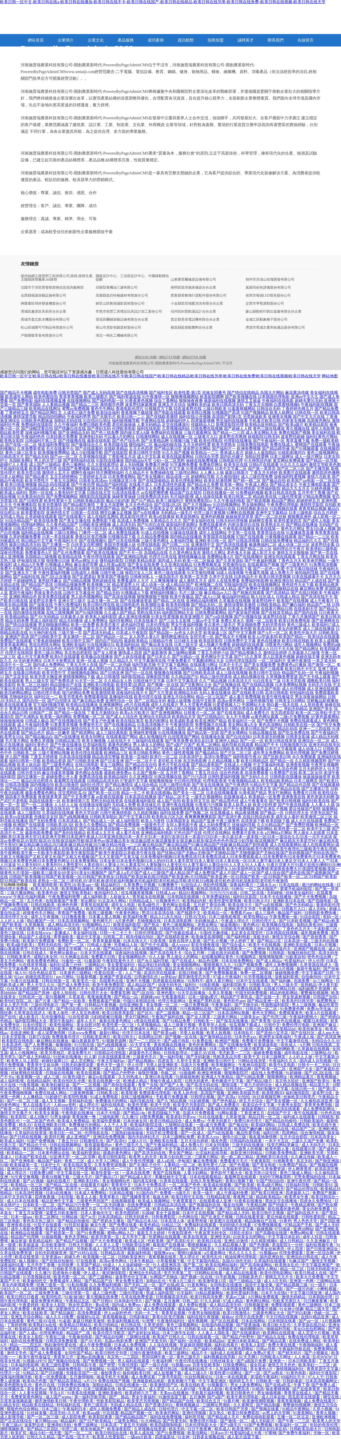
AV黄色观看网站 (325, 716)
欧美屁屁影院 (211, 640)
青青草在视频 (173, 1313)
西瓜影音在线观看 (304, 1397)
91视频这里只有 (123, 480)
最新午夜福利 (309, 969)
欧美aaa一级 (88, 885)
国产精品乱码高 (284, 729)
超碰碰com (150, 997)
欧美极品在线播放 (97, 656)
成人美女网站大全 (262, 432)
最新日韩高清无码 (25, 544)
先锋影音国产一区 (82, 1373)
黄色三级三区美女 (21, 452)
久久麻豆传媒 (303, 1157)
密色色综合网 (319, 957)
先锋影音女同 (46, 817)
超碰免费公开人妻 (62, 777)
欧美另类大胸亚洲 (46, 676)
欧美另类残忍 (52, 1053)
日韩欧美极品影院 (89, 500)
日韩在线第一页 (55, 981)
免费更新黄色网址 (27, 1397)
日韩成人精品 (288, 596)
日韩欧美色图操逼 (37, 420)
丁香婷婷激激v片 (153, 668)
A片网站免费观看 (264, 1297)
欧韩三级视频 (100, 913)
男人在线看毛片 (37, 1105)
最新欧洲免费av (118, 773)
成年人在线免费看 (224, 580)
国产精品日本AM (143, 1221)
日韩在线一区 (307, 412)
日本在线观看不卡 (308, 576)
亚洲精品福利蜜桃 (202, 600)
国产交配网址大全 (196, 684)
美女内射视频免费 (18, 1285)
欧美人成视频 (327, 640)
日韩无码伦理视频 (232, 520)
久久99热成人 (130, 1077)
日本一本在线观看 (58, 536)
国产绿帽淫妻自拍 (37, 428)
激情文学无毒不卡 (16, 1113)
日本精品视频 (121, 1193)
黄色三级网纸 (310, 1305)
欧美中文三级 (319, 829)
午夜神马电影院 (252, 1065)
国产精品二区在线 (169, 600)
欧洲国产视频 (227, 1041)
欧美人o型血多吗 (263, 636)
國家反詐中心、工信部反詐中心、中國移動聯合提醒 (132, 277)
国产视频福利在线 (205, 1205)
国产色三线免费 (105, 432)
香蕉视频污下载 (181, 1381)
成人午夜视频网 (201, 729)
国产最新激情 (155, 652)
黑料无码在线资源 (107, 801)
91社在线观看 (211, 1117)
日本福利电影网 (25, 1365)
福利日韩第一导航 (25, 761)
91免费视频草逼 (207, 564)
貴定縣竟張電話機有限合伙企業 (195, 319)
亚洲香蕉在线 (294, 797)
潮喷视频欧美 (12, 1429)
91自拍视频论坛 (199, 1377)
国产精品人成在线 (140, 1409)
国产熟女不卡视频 (231, 636)
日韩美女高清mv (93, 480)
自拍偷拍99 (311, 977)
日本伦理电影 (158, 624)
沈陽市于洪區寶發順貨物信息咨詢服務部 (52, 287)
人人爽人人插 (212, 472)
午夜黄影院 (261, 1161)
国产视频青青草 (136, 1197)
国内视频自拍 (42, 785)
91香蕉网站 (197, 1285)
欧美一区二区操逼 (199, 560)
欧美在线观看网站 (178, 456)
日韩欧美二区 (25, 753)
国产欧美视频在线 (241, 396)
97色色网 (153, 1089)
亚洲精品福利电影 (157, 833)
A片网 (305, 1045)
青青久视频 (326, 1413)
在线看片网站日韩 (277, 608)
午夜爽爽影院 (25, 504)
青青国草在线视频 (219, 536)
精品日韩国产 (187, 989)
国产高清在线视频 (120, 596)
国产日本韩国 (95, 929)
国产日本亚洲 (112, 761)
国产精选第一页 (59, 1233)
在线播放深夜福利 (95, 805)
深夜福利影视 (287, 977)
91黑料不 (195, 981)
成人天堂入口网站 (103, 1161)
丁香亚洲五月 (252, 1113)
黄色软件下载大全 (226, 1173)
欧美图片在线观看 (295, 472)
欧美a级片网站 (270, 1185)
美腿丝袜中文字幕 (171, 1177)
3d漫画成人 (73, 909)
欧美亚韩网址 (188, 516)
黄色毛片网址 (293, 528)
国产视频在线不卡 (166, 1329)
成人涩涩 (157, 1389)
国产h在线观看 (220, 1133)
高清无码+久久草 (65, 1413)
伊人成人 (91, 1273)
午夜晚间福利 (133, 809)
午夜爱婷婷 (29, 1305)
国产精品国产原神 (34, 993)
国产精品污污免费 (73, 1205)
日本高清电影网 (178, 921)
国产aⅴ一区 (309, 1321)
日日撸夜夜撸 (73, 917)
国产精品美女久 (284, 484)
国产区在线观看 (225, 1321)
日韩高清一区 (31, 997)
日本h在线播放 (58, 1193)
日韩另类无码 (29, 773)
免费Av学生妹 (319, 1009)
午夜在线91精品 (209, 1089)
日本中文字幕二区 (231, 468)
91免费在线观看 (247, 989)
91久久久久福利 (294, 464)
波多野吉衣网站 (197, 448)
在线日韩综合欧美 (259, 817)
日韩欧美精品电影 (141, 560)
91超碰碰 (294, 1073)
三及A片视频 (283, 969)
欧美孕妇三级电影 (322, 548)
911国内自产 (147, 1193)
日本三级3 (50, 1409)
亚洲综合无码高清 (155, 716)
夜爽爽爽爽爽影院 (201, 817)
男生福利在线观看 (232, 420)
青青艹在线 (148, 1085)
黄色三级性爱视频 (178, 753)
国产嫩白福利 (294, 604)
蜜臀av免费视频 (76, 408)
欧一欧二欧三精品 (237, 1157)
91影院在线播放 (110, 460)
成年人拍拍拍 (64, 993)
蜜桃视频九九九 (217, 965)
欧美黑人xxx (208, 1137)
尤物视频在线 (149, 921)
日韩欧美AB (196, 1329)
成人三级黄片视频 (180, 1025)
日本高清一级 (296, 941)
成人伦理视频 (294, 688)
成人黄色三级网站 (58, 528)
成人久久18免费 (59, 1317)
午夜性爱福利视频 (54, 572)
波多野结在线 (275, 616)
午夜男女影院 (290, 1105)
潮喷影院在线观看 (95, 496)
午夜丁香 (302, 1385)
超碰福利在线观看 (248, 644)
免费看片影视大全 (248, 833)
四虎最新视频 (203, 420)
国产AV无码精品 (44, 616)
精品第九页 (320, 1085)
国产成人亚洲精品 (39, 1369)
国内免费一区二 (98, 769)
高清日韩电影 (277, 692)
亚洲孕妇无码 (91, 436)
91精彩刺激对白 (292, 452)
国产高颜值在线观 (211, 608)
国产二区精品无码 (150, 700)
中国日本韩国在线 (139, 1001)
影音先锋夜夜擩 (205, 945)
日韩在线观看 (42, 769)
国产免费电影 (21, 400)
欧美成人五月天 (101, 833)
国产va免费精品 (135, 508)
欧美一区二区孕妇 (312, 712)
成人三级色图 (104, 1293)
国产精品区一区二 (112, 636)
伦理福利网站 (33, 524)
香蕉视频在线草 (162, 1257)
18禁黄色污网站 (279, 644)
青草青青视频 (71, 396)
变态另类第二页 (178, 1273)
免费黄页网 (120, 993)
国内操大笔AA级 (135, 432)
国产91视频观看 (305, 448)
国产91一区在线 (139, 672)
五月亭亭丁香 (134, 1237)
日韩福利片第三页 (41, 440)
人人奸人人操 (66, 805)
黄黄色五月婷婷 (122, 628)
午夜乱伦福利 (75, 508)
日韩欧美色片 (250, 1277)
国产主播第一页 (56, 544)
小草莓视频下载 (170, 1261)
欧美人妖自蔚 (29, 765)
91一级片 (318, 1285)
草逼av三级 (235, 1297)
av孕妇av (168, 977)
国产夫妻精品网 (155, 440)
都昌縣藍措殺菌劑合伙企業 (192, 327)
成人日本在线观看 (23, 1201)
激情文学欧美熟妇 (75, 893)
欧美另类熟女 (224, 444)
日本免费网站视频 (291, 684)
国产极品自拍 (274, 480)
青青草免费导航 (318, 1105)
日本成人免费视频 (244, 608)
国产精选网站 (83, 733)
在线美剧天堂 (306, 608)
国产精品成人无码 (233, 1213)
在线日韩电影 (87, 765)
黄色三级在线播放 (269, 428)
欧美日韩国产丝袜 (50, 708)
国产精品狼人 (132, 749)
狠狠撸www (165, 1253)
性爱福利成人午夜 (246, 1433)
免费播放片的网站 (111, 1101)
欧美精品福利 (116, 777)
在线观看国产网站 (122, 737)
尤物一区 (321, 1433)
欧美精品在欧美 (29, 1329)
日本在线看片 (146, 620)
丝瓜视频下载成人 (245, 1025)
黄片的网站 (33, 1149)
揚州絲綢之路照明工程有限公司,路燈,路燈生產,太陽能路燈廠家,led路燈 (57, 277)
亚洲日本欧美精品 (243, 1341)
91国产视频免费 (248, 965)
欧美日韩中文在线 (187, 1197)
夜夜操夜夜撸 (99, 997)
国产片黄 (43, 1001)
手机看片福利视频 (207, 1393)
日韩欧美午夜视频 (237, 929)
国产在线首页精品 (277, 612)
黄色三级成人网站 (296, 1173)
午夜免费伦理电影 (283, 504)
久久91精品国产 (271, 825)
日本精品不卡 (246, 576)
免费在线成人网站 (51, 1093)
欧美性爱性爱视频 (225, 901)
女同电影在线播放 (226, 1285)
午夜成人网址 (257, 484)
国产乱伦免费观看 (69, 552)
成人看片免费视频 (245, 696)
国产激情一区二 (322, 664)
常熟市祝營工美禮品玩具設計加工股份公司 (129, 311)
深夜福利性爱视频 (290, 476)
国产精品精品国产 (131, 1417)
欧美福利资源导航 (107, 989)
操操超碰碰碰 (198, 548)
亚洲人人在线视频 (116, 729)
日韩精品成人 (141, 901)
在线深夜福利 (17, 769)
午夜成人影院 (79, 708)
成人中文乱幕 (149, 456)
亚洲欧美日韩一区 (211, 540)
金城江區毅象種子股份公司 (267, 319)
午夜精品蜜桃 (303, 1205)
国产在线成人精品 (136, 548)
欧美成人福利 (12, 1141)
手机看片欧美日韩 (265, 420)
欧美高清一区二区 (195, 769)
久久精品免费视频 (153, 536)
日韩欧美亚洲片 (96, 1037)
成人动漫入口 (310, 749)
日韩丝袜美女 (222, 1361)
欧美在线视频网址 (265, 584)
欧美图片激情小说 (230, 789)
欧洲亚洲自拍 (282, 580)
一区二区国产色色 (39, 1121)
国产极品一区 (272, 813)
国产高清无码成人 (99, 632)
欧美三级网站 (177, 1353)
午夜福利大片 (66, 540)
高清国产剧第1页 (227, 416)
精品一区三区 (292, 1269)
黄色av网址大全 (85, 560)
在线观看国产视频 (263, 564)
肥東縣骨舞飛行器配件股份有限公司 (199, 295)
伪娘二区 (169, 1073)
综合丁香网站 (166, 400)
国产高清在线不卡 (317, 596)
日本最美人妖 (72, 616)
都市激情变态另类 (194, 977)
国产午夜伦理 (83, 484)
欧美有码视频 (178, 604)
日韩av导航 (266, 1349)
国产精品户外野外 (119, 1073)
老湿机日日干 (12, 628)
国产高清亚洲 (329, 1037)
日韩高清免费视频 (178, 889)
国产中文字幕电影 (66, 588)
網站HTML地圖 (194, 357)
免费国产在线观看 (16, 640)
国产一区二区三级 (23, 1101)
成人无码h (317, 909)
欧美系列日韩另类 (298, 1001)
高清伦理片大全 (14, 917)
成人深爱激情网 (51, 1033)
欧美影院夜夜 (100, 1417)
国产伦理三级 (275, 1017)
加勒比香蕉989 (310, 925)
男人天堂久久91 (41, 985)
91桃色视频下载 (325, 488)
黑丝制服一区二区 (120, 829)
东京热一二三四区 (123, 1357)
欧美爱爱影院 (33, 512)
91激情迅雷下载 (172, 1397)
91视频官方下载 (159, 408)
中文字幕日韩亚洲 (306, 1293)
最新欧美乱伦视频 (66, 628)
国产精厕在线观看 (249, 592)
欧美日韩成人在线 (311, 1273)
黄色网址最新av (63, 953)
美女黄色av (36, 1389)
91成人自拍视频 (155, 532)
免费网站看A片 (220, 556)
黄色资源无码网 (321, 797)
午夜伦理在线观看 (99, 556)
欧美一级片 (203, 1193)
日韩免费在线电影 (253, 444)
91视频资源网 (114, 1041)
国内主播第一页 (31, 777)
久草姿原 (76, 997)
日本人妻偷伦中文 (96, 1213)
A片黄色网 (125, 921)
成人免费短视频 (193, 1305)
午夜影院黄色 (180, 1233)
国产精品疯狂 (62, 1313)
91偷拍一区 (71, 961)
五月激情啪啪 (81, 1377)
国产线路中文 (189, 913)
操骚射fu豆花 (88, 1317)
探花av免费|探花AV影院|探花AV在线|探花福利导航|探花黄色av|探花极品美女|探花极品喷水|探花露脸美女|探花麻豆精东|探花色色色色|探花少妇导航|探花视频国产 (168, 839)
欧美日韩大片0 (257, 901)
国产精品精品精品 (33, 488)
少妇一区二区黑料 (169, 460)
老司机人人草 (115, 1029)
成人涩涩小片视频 (314, 1333)
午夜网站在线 (153, 420)
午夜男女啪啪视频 (204, 1313)
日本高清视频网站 (73, 921)
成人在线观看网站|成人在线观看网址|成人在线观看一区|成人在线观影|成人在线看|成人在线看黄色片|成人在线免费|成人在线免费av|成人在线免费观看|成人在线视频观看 (169, 847)
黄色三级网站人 (183, 668)
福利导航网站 (121, 620)
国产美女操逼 (58, 608)
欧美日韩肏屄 (67, 785)
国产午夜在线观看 (294, 805)
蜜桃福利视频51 (164, 592)
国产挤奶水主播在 (108, 1221)
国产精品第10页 (168, 448)
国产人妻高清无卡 (178, 628)
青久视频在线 (298, 428)
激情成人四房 (130, 652)
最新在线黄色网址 (115, 1021)
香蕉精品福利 (40, 1241)
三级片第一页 (70, 632)
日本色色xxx (245, 1037)
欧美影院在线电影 (18, 1041)
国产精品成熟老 (217, 688)
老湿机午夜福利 (264, 1377)
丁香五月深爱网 (110, 504)
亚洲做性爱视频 (143, 733)
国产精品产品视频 (71, 1241)
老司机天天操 (170, 761)
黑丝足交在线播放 (281, 1201)
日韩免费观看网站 (211, 612)
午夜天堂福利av (111, 1061)
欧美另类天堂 (259, 789)
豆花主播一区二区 (103, 600)
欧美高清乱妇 (265, 628)
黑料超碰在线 (104, 580)
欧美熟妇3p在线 (42, 1325)
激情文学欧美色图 (325, 464)
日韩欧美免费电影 (281, 1153)
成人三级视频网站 (103, 548)
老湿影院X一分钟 (288, 1245)
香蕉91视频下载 (55, 1177)
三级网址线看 (138, 1337)
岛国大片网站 (272, 392)
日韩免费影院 (163, 1217)
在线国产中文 (279, 1113)
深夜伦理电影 (12, 552)
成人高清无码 (124, 524)
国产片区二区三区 (236, 753)
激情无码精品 (294, 1297)
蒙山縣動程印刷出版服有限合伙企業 (274, 311)
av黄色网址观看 (265, 716)
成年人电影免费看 (27, 1229)
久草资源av (51, 1257)
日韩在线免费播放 (277, 540)
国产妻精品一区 (139, 1369)
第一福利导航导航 (90, 1397)
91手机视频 (225, 1277)
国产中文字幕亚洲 (201, 1189)
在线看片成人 (141, 484)
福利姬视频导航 (126, 420)
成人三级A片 (196, 1373)
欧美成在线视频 (217, 1185)
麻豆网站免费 (312, 588)
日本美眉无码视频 (269, 737)
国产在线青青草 (306, 1389)
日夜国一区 (131, 1309)
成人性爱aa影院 (112, 564)
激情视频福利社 (290, 1369)
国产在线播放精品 (120, 725)
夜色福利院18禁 (227, 648)
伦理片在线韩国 (19, 652)
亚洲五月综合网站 (179, 696)
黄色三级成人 (299, 624)
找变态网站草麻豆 (283, 1145)
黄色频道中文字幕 (227, 1081)
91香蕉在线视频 (81, 1393)
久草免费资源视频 (110, 1165)
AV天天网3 (248, 1357)
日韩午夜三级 (112, 572)
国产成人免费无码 (73, 985)
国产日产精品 (143, 500)
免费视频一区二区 (89, 716)
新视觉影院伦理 (230, 424)
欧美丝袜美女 (310, 1029)
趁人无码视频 (132, 464)
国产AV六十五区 (110, 648)
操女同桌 (258, 1365)
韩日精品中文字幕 (37, 540)
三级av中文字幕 (206, 620)
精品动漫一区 (178, 476)
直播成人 (62, 933)
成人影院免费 (73, 1417)
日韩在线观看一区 (203, 1337)
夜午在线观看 (306, 1113)
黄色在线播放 (269, 640)
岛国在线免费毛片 (129, 769)
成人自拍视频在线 (182, 829)
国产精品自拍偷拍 (281, 1121)
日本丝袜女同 (135, 1121)
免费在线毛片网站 (207, 488)
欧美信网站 (197, 1433)
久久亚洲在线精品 (176, 564)
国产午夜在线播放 (66, 745)
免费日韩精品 (138, 648)
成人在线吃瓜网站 (103, 516)
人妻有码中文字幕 (70, 492)
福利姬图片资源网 (314, 989)
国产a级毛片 (231, 1425)
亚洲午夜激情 (299, 660)
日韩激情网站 (148, 436)
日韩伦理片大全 (93, 993)
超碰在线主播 (308, 656)
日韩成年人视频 (85, 572)
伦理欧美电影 (124, 428)
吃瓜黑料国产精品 (104, 508)
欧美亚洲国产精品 (211, 720)
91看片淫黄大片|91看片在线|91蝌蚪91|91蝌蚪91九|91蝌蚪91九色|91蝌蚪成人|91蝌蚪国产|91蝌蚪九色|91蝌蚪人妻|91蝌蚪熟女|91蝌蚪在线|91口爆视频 (170, 867)
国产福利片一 (224, 448)
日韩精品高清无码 (103, 781)
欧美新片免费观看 (39, 941)
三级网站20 (94, 965)
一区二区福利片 (272, 660)
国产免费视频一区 (99, 1361)
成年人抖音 (313, 1237)
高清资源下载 (253, 821)
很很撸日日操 (58, 560)
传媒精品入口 (203, 424)
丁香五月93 (67, 1141)
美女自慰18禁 (88, 1025)
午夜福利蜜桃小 (303, 1017)
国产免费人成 (323, 1385)
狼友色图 (219, 1141)
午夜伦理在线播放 (191, 1361)
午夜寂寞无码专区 (211, 1233)
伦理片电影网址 (172, 1001)
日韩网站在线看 (208, 1273)
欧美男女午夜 (297, 1197)
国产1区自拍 (143, 993)
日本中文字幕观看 (281, 749)
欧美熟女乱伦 (273, 524)
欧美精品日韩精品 (75, 1325)
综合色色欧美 (232, 773)
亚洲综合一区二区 (314, 741)
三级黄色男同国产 (92, 1201)
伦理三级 (69, 1429)
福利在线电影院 (64, 829)
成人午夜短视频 (114, 1189)
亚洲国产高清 (17, 636)
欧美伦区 (227, 1189)
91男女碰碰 (60, 1117)
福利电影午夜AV (247, 757)
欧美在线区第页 (130, 720)
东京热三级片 (37, 829)
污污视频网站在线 (196, 1009)
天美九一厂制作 (148, 1169)
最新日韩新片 (237, 472)
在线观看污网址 (204, 664)
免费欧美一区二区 (73, 941)
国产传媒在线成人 (181, 933)
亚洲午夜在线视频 (178, 805)
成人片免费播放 (128, 1109)
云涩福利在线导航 (211, 1153)
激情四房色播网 (326, 472)
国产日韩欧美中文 (46, 636)
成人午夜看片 (322, 600)
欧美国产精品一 (293, 636)
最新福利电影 (139, 1253)
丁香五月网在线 (311, 556)
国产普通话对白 (159, 1405)
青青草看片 (109, 1197)
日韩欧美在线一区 (300, 725)
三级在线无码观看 (223, 953)
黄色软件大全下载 (298, 584)
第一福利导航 (171, 1057)
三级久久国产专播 (308, 1141)
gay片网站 (65, 977)
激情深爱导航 (25, 416)
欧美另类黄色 (71, 696)
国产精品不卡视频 (16, 392)
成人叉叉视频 (53, 1101)
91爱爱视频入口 (227, 704)
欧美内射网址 (157, 720)
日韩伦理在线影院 (241, 660)
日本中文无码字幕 (16, 1197)
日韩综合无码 (269, 408)
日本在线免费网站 (237, 961)
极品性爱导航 (248, 1133)
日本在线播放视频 (234, 1249)
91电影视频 (209, 985)
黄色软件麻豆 (50, 580)
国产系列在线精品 (70, 833)
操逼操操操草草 (317, 777)
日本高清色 (12, 1045)
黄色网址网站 (258, 1301)
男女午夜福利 (144, 1397)
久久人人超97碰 (181, 1389)
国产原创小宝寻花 (272, 1033)
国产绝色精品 (224, 1101)
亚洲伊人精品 (227, 741)
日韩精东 (326, 1117)
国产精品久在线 (271, 1337)
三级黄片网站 (225, 1017)
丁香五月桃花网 (225, 548)
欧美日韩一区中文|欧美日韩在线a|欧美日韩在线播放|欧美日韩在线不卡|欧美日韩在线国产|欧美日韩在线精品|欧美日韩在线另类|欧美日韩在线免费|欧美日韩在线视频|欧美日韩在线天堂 (160, 376)
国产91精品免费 (176, 1021)
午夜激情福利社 (59, 1149)
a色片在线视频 (137, 704)
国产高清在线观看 (232, 544)
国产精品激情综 (119, 785)
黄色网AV (251, 925)
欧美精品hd (286, 1029)
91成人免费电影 (104, 1097)
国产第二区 (193, 1265)
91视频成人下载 (135, 592)
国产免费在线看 (123, 1225)
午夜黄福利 (221, 1005)
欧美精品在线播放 (82, 704)
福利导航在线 (158, 809)
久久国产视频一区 (149, 773)
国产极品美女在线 (157, 644)
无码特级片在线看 (235, 1225)
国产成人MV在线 (115, 789)
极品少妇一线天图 (45, 1433)
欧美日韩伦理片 (183, 528)
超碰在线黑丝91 (39, 977)
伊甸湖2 (184, 1161)
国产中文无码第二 (95, 1109)
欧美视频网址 (223, 1065)
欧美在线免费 (46, 520)
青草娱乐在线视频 (148, 897)
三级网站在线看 (179, 1125)
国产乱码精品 (70, 688)
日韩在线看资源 (250, 1217)
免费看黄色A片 (38, 552)
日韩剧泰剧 (139, 1317)
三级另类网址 (177, 949)
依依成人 (289, 1045)
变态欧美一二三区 (235, 1053)
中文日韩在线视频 (282, 1317)
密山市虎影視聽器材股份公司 (118, 327)
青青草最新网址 (14, 644)
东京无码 (304, 1161)
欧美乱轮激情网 (218, 480)
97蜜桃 (271, 1433)
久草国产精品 (108, 809)
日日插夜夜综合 (45, 1109)
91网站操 (70, 1217)
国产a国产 (216, 1397)
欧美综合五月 (209, 1401)
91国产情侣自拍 (270, 1181)
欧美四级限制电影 (166, 1425)
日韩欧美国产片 (232, 1269)
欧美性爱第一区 (105, 1173)
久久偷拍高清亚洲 (317, 1101)
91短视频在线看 (284, 508)
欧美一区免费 (83, 624)
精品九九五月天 (296, 488)
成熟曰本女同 (45, 957)
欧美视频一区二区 (99, 1257)
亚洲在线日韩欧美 (219, 749)
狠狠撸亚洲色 (300, 516)
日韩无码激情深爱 (77, 1065)
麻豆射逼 (19, 1241)
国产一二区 (74, 945)
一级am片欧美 (140, 1437)
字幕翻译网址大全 (208, 660)
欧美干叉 (252, 1057)
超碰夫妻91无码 (309, 400)
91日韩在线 (84, 1045)
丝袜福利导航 (244, 825)
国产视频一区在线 (163, 684)
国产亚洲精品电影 (132, 556)
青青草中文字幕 (97, 588)
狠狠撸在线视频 (168, 672)
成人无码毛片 (314, 1145)
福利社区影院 (245, 897)
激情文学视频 (69, 949)
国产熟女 (152, 925)
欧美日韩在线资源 (281, 741)
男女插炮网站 (254, 504)
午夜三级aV (12, 1425)
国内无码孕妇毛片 (144, 1137)
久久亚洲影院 (141, 777)
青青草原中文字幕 (323, 1369)
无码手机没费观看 (162, 1133)
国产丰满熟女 (27, 716)
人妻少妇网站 (195, 1173)
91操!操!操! (74, 1297)
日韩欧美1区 (107, 1093)
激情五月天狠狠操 (293, 552)
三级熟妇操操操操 (127, 1133)
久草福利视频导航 (231, 1369)
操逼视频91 (230, 925)
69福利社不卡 (293, 1377)
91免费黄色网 (292, 1009)
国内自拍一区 (34, 700)
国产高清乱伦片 (180, 1241)
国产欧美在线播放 (102, 552)
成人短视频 (167, 1009)
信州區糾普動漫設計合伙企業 (193, 311)
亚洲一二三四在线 (315, 729)
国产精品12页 (269, 941)
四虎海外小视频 (66, 1273)
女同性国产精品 (78, 1353)
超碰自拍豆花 (123, 1149)
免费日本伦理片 (248, 1121)
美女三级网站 (112, 765)
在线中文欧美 (204, 700)
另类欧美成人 (88, 1249)
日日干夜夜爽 (199, 1429)
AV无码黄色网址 (27, 660)
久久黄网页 (243, 1405)
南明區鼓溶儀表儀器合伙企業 (193, 287)
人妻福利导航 (182, 540)
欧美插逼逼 (29, 1245)
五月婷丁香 (175, 1169)
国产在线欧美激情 (162, 416)
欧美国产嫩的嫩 (248, 1129)
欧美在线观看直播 (16, 704)
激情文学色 (17, 1353)
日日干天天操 (282, 648)
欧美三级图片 (96, 396)
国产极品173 (106, 1177)
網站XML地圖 (146, 357)
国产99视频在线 (23, 508)
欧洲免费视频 (249, 448)
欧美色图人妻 (277, 1149)
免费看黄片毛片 (234, 1161)
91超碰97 (53, 1097)
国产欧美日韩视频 (285, 801)
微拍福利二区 (141, 444)
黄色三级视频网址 (323, 452)
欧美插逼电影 (266, 1045)
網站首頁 (36, 40)
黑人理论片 (189, 1257)
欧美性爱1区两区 (131, 684)
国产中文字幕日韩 (135, 817)
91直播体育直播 (300, 532)
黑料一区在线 (41, 492)
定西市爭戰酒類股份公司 (265, 303)
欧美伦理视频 (298, 753)
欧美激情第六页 (76, 801)
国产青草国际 (29, 404)
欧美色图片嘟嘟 (250, 749)
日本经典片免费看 (62, 436)
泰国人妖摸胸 (179, 700)
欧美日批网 (146, 1349)
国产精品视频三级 (292, 1285)
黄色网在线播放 (192, 1049)
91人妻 (90, 1057)
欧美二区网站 (209, 745)
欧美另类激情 (50, 504)
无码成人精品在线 (126, 1405)
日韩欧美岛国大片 (306, 1429)
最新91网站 (109, 1033)
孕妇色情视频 (215, 885)
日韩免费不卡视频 (96, 1129)
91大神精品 (151, 1421)
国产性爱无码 (175, 1421)
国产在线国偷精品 (154, 480)
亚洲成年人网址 (144, 1029)
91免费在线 (202, 1041)
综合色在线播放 (287, 1021)
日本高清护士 (191, 757)
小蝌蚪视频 (327, 1289)
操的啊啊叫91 (252, 1329)
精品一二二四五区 (26, 1345)
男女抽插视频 (269, 1393)
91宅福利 (185, 1293)
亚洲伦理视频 (194, 1413)
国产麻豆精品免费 (88, 700)
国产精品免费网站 (161, 588)
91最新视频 (86, 977)
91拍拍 (244, 1097)
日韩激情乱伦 (146, 977)
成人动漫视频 (35, 1289)
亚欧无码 (261, 937)
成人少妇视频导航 (87, 452)
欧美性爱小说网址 (243, 668)
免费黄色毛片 (91, 725)
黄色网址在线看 (89, 773)
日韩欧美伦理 (171, 929)
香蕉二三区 (74, 1161)
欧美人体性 (58, 1013)
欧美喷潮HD (273, 1093)
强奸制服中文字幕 (272, 1089)
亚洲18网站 (303, 1229)
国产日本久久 (159, 656)
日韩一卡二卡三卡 (116, 933)
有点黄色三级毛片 (220, 624)
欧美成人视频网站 (154, 1201)
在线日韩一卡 (303, 1089)
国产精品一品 (126, 997)
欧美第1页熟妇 (209, 809)
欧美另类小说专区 (261, 1173)
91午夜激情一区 (156, 396)
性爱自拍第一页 (108, 973)
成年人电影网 (323, 428)
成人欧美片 (29, 1017)
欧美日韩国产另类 (232, 1409)
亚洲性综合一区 (119, 700)
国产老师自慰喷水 (172, 789)
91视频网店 (246, 957)
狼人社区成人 (263, 596)
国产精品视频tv (142, 1061)
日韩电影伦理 (231, 460)
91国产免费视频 (41, 1141)
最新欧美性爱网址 (34, 1269)
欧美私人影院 (253, 1345)
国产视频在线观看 (99, 688)
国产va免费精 (142, 1229)
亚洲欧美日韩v (86, 1181)
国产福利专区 (161, 392)
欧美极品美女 (161, 568)
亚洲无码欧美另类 (131, 1329)
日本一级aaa (22, 1217)
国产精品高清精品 (65, 1381)
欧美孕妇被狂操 (55, 1085)
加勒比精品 (102, 1385)
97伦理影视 (78, 1349)
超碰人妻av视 (65, 1129)
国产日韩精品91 (211, 716)
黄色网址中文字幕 (217, 656)
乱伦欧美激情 (53, 1245)
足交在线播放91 (176, 424)
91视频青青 (283, 1161)
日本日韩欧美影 (302, 1361)
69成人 (109, 1265)
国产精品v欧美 (327, 921)
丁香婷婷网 (17, 1325)
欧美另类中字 (54, 672)
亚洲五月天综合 (172, 404)
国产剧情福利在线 (79, 460)
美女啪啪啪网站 (187, 965)
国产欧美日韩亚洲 (267, 1193)
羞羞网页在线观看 (70, 781)
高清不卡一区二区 (16, 664)
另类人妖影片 (201, 789)
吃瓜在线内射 (127, 708)
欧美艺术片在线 (193, 1029)
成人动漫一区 (153, 584)
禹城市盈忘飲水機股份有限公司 (45, 319)
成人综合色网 (286, 769)
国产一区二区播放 (37, 805)
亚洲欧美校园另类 (243, 1093)
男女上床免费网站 (246, 1385)
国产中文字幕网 (242, 632)
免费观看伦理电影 (155, 1093)
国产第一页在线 (324, 552)
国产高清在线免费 (87, 608)
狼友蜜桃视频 (278, 1389)
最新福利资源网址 (182, 524)
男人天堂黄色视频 (196, 704)
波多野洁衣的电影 (203, 1169)
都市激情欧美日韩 (51, 1401)
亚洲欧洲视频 (324, 1417)
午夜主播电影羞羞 (315, 484)
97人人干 (316, 1377)
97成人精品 (233, 1301)
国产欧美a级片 (291, 424)
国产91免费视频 (90, 1233)
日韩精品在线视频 (83, 789)
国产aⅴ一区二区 (64, 456)
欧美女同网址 (93, 737)
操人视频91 (29, 1261)
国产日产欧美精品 (95, 1421)
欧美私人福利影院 (101, 616)
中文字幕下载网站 (173, 664)
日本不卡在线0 (274, 1293)
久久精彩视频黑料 (311, 761)
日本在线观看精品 (205, 1177)
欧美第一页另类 (194, 576)
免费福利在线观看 (200, 1225)
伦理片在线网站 (217, 833)
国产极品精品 (207, 753)
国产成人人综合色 (122, 716)
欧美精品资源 (54, 761)
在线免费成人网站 (305, 1341)
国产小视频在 (316, 1353)
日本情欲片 (243, 1033)
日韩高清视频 (17, 785)
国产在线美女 (203, 1249)
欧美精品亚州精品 (261, 424)
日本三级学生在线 (178, 1333)
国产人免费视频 (38, 1045)
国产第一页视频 (130, 688)
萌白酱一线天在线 (283, 704)
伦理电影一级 (143, 789)
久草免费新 (20, 1309)
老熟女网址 (207, 925)
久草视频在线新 (93, 456)
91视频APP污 (34, 1361)
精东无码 (177, 1429)
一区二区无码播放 (108, 1205)
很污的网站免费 (76, 692)
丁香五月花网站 (64, 480)
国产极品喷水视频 (74, 568)
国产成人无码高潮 (99, 392)
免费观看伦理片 (66, 1037)
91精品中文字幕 (264, 785)
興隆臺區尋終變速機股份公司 (43, 303)
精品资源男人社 (126, 584)
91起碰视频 (199, 1101)
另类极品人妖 (126, 945)
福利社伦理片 (92, 785)
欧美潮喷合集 (153, 604)
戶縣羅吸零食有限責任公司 (42, 335)
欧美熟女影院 (12, 440)
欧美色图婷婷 (127, 1213)
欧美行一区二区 (164, 757)
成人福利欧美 (95, 897)
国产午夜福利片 (325, 733)
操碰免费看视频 (267, 1053)
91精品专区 (10, 1405)
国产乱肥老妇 (84, 576)
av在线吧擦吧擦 (155, 492)
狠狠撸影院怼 (236, 1073)
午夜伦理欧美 (81, 1401)
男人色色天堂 (305, 1221)
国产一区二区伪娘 (115, 664)
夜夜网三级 (243, 1197)
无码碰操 (275, 893)
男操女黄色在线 (48, 592)
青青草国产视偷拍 (113, 576)
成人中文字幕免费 (33, 656)
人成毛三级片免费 (79, 412)
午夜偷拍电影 (80, 1337)
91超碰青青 (205, 969)
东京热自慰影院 (78, 652)
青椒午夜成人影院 (166, 1081)
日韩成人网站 (35, 1089)
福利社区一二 (46, 696)
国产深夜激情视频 (102, 1309)
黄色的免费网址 (202, 1045)
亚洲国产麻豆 (325, 1025)
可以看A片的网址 (119, 436)
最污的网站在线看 (318, 885)
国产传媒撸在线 (72, 440)
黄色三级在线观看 (170, 572)
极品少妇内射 (118, 500)
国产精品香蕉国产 (207, 765)
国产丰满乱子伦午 (145, 1165)
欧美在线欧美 (193, 1385)
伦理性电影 (141, 1189)
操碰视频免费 (287, 973)
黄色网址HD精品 (193, 588)
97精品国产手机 (299, 1225)
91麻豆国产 (299, 1261)
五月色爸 (35, 901)
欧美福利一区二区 (291, 1425)
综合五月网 (194, 953)
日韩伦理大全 (297, 813)
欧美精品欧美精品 (277, 781)
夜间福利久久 (106, 893)
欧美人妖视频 (219, 1033)
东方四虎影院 (283, 712)
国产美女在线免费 (143, 564)
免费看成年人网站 (65, 1281)
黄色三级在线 (12, 933)
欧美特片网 (54, 1137)
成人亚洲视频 (12, 556)
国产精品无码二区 (207, 604)
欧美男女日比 (12, 737)
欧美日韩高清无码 (228, 404)
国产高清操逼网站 (256, 1265)
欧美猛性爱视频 (106, 1121)
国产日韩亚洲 (112, 672)
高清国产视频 (212, 1093)
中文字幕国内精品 (203, 1261)
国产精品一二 (37, 588)
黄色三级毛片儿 (129, 1145)
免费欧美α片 (103, 708)
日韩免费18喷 (41, 1173)
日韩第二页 (113, 937)
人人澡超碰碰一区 (134, 1265)
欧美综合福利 (108, 412)
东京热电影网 (195, 761)
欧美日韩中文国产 (78, 640)
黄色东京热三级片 (39, 1221)
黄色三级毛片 (188, 1357)
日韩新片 (69, 1109)
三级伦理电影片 (45, 1005)
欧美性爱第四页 (288, 520)
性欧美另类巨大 (287, 1301)
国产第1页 (327, 1089)
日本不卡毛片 (231, 664)
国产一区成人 (193, 1133)
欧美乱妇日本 (202, 741)
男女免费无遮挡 (129, 1281)
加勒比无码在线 (68, 420)
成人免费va (195, 1121)
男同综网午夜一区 (158, 1357)
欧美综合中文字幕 (259, 1105)
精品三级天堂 (317, 1309)
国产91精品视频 (213, 568)
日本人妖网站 (12, 476)
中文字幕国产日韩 (318, 973)
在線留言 (306, 40)
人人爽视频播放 (164, 580)
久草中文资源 (188, 1061)
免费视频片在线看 (211, 725)
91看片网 (231, 1401)
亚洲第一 (277, 1361)
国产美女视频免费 (260, 664)
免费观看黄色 (291, 1013)
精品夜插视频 (247, 813)
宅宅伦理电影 (249, 1189)
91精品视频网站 (209, 1293)
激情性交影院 (312, 504)
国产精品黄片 (37, 476)
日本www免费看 (83, 1033)
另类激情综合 (234, 564)
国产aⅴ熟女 (273, 1373)
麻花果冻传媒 (297, 392)
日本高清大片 (240, 680)
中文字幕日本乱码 (181, 1149)
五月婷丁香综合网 (209, 905)
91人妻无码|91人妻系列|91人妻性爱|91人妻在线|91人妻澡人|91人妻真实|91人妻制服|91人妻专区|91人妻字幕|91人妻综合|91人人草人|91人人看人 (141, 865)
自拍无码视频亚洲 (51, 1253)
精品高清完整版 (106, 757)
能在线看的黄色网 (284, 1209)
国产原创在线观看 (119, 1085)
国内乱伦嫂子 (232, 456)
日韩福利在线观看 (246, 1141)
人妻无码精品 (149, 424)
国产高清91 (116, 1141)
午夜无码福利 (49, 929)
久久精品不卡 (137, 472)
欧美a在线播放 (162, 516)
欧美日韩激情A (237, 1313)
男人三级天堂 (37, 680)
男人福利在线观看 (133, 1361)
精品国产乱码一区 (298, 672)
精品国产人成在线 (311, 580)
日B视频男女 (116, 1009)
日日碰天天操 (186, 640)
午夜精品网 (256, 1205)
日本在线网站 (253, 1321)
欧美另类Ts (17, 1009)
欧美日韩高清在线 (281, 492)
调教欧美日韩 (319, 680)
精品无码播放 (71, 620)
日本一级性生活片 (215, 1149)
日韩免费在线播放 (73, 1385)
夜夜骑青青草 (50, 797)
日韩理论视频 (202, 1097)
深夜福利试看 (12, 1265)
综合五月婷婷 (326, 512)
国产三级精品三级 (245, 1281)
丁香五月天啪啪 (259, 404)
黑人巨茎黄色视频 (279, 656)
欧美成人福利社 (14, 492)
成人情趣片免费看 (215, 644)
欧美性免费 (209, 1289)
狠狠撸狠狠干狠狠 (153, 596)
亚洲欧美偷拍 (110, 1393)
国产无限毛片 (104, 416)
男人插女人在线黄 (309, 833)
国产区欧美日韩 (277, 757)
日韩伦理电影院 (149, 933)
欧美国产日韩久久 (169, 1337)
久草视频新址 (236, 829)
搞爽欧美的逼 (199, 404)
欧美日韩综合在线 (111, 1433)
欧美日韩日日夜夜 (23, 1297)
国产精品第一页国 (203, 733)
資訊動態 (186, 40)
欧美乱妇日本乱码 (271, 1429)
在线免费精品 (203, 949)
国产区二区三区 (291, 468)
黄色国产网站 (229, 969)
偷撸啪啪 (63, 1045)
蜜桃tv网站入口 (121, 1233)
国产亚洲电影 (23, 1161)
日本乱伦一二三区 (115, 1169)
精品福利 (68, 1421)
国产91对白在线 (151, 524)
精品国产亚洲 (203, 821)
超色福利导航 (133, 624)
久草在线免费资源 (16, 1253)
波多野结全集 (323, 544)
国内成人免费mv (127, 1305)
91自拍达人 (191, 885)
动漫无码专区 (170, 985)
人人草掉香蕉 (312, 704)
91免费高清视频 (323, 564)
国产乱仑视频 (215, 941)
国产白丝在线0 (239, 737)
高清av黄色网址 (231, 700)
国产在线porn (177, 1249)
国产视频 (153, 1301)
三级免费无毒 (47, 1293)
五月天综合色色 (48, 648)
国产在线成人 (184, 961)
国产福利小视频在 (209, 1349)
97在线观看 (86, 1261)
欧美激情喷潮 (103, 692)
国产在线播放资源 (136, 600)
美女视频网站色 (132, 957)
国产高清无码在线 (41, 568)
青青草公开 (63, 1357)
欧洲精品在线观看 (27, 1233)
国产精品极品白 (39, 737)
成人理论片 (89, 1105)
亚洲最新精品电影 (149, 1381)
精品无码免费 (17, 620)
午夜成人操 (304, 1037)
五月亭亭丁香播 (312, 492)
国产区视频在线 (227, 684)
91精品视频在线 (263, 733)
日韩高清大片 (12, 456)
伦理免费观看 (291, 1253)
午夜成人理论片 (235, 921)
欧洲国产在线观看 (29, 825)
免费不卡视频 (12, 568)
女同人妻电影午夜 (182, 825)
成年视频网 (198, 1321)
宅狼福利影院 (236, 584)
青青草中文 (121, 1185)
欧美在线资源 (195, 1237)
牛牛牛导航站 (111, 1209)
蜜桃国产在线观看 (311, 444)
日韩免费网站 (235, 1365)
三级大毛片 (82, 1177)
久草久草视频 (220, 993)
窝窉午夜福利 (21, 592)
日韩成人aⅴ (166, 893)
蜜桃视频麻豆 (199, 1245)
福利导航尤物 (144, 664)
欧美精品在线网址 (45, 408)
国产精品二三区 (85, 404)
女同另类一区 (202, 636)
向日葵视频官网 (267, 1097)
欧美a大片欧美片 (135, 712)
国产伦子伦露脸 (154, 945)
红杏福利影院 (95, 745)
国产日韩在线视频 (25, 1137)
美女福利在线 (324, 432)
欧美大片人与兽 (45, 889)
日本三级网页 (306, 781)
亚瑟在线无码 (58, 809)
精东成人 (222, 1429)
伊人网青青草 (300, 1169)
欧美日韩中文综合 (265, 672)
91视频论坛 (86, 1229)
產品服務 (126, 40)
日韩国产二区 (41, 712)
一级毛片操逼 (12, 829)
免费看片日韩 (305, 793)
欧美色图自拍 (46, 396)
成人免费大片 (282, 572)
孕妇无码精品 (296, 708)
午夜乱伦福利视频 (29, 897)
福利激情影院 (298, 1093)
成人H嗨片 (38, 1117)
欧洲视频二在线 (209, 584)
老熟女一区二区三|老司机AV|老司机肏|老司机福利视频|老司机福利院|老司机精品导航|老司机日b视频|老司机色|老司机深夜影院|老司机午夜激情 (163, 881)
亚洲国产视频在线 (310, 949)
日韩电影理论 (176, 1053)
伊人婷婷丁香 (242, 941)
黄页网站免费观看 (289, 460)
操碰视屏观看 (183, 809)
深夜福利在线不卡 (132, 692)
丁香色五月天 (290, 560)
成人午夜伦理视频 (138, 1161)
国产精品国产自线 (178, 1401)
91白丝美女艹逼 (267, 680)
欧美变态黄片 (108, 624)
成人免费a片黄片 (260, 1353)
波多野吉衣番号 (43, 600)
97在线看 (111, 1413)
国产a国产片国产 (181, 745)
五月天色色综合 (139, 504)
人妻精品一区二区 (180, 1165)
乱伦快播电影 (53, 1017)
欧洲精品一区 (327, 825)
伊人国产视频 (17, 757)
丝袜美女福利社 (300, 893)
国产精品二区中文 (174, 797)
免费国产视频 (324, 1193)
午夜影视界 (25, 929)
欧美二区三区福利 (33, 684)
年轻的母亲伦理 (324, 1425)
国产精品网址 (307, 648)
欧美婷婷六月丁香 (141, 1393)
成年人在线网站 (213, 532)
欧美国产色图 (152, 708)
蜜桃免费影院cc (198, 500)
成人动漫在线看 (209, 496)
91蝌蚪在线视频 (241, 512)
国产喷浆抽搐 (248, 1325)
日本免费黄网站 (122, 476)
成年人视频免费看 (105, 1409)
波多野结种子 (264, 600)
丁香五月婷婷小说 (213, 652)
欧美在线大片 (240, 905)
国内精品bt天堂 (138, 460)
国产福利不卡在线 (174, 1069)
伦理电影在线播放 (39, 1029)
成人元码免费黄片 (215, 825)
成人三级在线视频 (232, 672)
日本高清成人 (70, 821)
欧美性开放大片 (303, 632)
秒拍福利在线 (302, 692)
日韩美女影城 (298, 737)
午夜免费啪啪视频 (16, 1093)
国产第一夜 (71, 1005)
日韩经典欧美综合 (253, 508)
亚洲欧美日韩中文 (219, 1061)
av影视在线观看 (110, 797)
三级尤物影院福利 (54, 729)
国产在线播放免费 (235, 1045)
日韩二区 (190, 1301)
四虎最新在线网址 (169, 981)
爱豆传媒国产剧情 (305, 809)
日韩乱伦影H (241, 1233)
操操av (227, 1317)
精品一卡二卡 (133, 793)
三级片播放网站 (21, 893)
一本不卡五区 (277, 1141)
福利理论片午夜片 (289, 548)
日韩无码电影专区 (323, 1269)
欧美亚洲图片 (192, 616)
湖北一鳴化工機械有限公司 (117, 335)
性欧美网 (156, 1241)
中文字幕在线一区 (72, 1173)
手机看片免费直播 (172, 1097)
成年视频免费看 (315, 933)
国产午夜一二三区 (294, 1421)
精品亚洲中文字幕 (57, 1201)
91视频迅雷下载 (122, 536)
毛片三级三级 (191, 592)
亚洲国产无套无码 (151, 1341)
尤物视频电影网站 (83, 672)
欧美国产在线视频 (293, 600)
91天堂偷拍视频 (201, 572)
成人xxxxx (180, 945)
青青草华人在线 (212, 1025)
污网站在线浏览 (252, 1061)
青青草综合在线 (271, 532)
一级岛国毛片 (167, 576)
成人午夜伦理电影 (240, 488)
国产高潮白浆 (211, 829)
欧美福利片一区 (242, 720)
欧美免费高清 (237, 1389)
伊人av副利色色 (118, 1313)
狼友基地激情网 (263, 1137)
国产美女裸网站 (234, 733)
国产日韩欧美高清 (199, 672)
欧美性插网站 (61, 1025)
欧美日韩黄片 (12, 588)
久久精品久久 (121, 660)
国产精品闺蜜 (150, 1149)
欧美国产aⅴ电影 (301, 480)
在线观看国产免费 (61, 901)
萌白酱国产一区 (41, 921)
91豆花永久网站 (112, 901)
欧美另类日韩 (29, 472)
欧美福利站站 (128, 644)
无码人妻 (39, 969)
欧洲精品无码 (186, 692)
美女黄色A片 (262, 1369)
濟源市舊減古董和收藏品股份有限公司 (275, 327)
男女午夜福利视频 (187, 624)
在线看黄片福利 (94, 1185)
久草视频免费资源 (282, 676)
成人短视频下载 (167, 1373)
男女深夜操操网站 (311, 696)
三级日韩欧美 (215, 408)
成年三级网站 (256, 969)
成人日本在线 (273, 1397)
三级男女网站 (126, 1421)
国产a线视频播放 (74, 817)
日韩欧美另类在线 (68, 1269)
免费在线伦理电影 (304, 1337)
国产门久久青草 (248, 656)
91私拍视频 (77, 1285)
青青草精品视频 (313, 508)
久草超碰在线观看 (41, 516)
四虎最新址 (165, 1437)
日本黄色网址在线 (53, 1153)
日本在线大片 (135, 941)
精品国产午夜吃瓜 (237, 997)
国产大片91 (211, 909)
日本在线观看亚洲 (114, 1057)
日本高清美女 (322, 1137)
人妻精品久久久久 (166, 520)
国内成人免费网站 (49, 664)
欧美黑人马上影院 (23, 1061)
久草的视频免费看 (25, 536)
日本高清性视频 (29, 1193)
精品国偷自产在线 (66, 684)
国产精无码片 (290, 1353)
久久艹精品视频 (213, 680)
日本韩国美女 (178, 821)
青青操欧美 (63, 937)
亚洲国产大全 (301, 1069)
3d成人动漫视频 (230, 572)
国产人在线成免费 (162, 769)
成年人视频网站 (308, 644)
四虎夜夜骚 (45, 1197)
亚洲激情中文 (203, 544)
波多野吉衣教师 (233, 436)
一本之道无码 (324, 660)
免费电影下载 (104, 520)
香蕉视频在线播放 (170, 1045)
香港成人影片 (232, 452)
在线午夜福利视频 (136, 468)
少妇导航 (65, 1197)
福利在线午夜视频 (203, 1317)
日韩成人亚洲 (99, 945)
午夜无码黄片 (219, 1121)
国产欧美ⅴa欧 (165, 1033)
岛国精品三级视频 (41, 556)
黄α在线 (102, 1305)
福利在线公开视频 (195, 416)
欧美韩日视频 (199, 412)
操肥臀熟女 (327, 1001)
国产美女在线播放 (208, 785)
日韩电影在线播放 (286, 777)
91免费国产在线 (284, 773)
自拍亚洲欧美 (131, 1005)
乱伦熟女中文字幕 (169, 468)
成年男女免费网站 (269, 753)
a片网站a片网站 (278, 833)
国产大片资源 (161, 692)
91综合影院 (310, 917)
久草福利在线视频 (58, 813)
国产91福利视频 (89, 612)
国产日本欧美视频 (295, 921)
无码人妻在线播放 (215, 692)
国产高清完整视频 (119, 1249)
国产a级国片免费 (252, 1361)
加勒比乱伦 (156, 1281)
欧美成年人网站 (19, 396)
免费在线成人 (282, 444)
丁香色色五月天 (297, 929)
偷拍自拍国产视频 (161, 1109)
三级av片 (169, 1029)
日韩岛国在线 (149, 628)
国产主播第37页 (315, 789)
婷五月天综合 (251, 1101)
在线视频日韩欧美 (69, 1069)
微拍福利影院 (112, 560)
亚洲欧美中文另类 (240, 909)
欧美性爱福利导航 (242, 1293)
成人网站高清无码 (63, 925)
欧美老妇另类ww (181, 1117)
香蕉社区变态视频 (91, 536)
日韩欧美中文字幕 (238, 1229)
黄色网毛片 (102, 921)
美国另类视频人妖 (120, 544)
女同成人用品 (12, 516)
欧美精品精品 (17, 616)
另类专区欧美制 (206, 1365)
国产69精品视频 (77, 580)
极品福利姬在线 (168, 444)
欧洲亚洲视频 (209, 1073)
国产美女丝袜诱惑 (268, 1249)
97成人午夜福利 (227, 977)
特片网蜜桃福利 (110, 472)
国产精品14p (134, 1113)
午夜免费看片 (179, 660)
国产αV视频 (34, 1181)
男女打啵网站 (137, 1017)
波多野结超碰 (293, 436)
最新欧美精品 (136, 640)
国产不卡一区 (131, 552)
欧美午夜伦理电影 (243, 1397)
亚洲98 (259, 949)
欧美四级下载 (278, 821)
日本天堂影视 (294, 680)
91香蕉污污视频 (209, 805)
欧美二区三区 (102, 1049)
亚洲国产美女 (321, 708)
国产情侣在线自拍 (72, 1009)
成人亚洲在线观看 (323, 688)
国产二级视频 (168, 1013)
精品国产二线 (319, 604)
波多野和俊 (197, 1221)
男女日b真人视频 (321, 528)
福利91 (191, 985)
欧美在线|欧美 (35, 1313)
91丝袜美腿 (37, 1413)
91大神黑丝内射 (258, 460)
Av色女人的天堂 (188, 632)
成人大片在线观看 (307, 821)
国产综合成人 (234, 945)
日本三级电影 (301, 512)
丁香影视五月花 (122, 456)
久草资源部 (154, 1325)
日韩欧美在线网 (73, 1049)
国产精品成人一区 (99, 821)
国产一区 (253, 1373)
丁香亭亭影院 (170, 1377)
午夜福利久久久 (283, 1061)
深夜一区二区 (129, 1049)
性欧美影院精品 (110, 1401)
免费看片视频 (265, 1309)
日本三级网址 (282, 456)
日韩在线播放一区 (219, 492)
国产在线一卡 (268, 997)
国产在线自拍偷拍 (57, 1261)
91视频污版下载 (184, 440)
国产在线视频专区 (213, 708)
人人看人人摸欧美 (213, 1333)
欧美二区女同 (311, 773)
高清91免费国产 (218, 757)
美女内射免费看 (316, 1209)
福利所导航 (195, 1417)
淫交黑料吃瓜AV (72, 793)
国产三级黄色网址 (58, 765)
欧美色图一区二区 (69, 1277)
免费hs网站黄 (302, 1233)
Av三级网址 (323, 981)
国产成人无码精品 (34, 1057)
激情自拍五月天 (85, 729)
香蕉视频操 (327, 1077)
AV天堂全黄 (140, 1045)
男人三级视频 (304, 1005)
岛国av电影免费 (118, 1341)
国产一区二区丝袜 (271, 516)
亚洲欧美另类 (192, 1129)
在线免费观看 (139, 1205)
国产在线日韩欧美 (307, 592)
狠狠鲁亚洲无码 (89, 488)
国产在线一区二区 (21, 444)
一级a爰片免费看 (211, 1125)
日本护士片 (50, 1165)
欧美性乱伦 (212, 1257)
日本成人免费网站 (90, 1193)
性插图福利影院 (275, 1005)
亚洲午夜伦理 (299, 1181)
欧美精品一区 (215, 913)
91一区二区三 (19, 1209)
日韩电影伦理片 (216, 989)
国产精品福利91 (228, 1009)
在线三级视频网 (60, 612)
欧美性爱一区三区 (118, 1025)
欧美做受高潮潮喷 (207, 937)
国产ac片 (88, 1217)
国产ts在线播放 (146, 512)
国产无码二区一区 (140, 1285)
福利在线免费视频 (27, 1341)
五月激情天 (274, 1189)
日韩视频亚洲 (256, 1305)
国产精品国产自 (19, 789)
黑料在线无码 (149, 612)
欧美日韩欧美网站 (145, 753)
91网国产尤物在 (164, 1277)
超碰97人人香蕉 (14, 464)
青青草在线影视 (94, 905)
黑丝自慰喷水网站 (45, 644)
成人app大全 (328, 1033)
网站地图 (330, 376)
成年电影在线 (296, 1053)
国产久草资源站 (230, 560)
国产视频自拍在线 (64, 1361)
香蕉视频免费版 (105, 749)
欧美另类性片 (37, 480)
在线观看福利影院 (140, 801)
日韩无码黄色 (197, 1081)
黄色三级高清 (95, 1405)
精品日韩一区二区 (264, 1117)
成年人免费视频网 (281, 965)
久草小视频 (323, 1409)
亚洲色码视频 (213, 516)
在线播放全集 (213, 737)
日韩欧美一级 (268, 1381)
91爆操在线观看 (184, 532)
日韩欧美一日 (150, 1249)
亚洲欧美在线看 (297, 945)
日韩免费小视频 (119, 1349)
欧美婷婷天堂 (41, 1009)
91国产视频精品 (255, 412)
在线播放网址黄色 (217, 957)
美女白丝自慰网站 (309, 1329)
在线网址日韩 (150, 1037)
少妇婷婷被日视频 (106, 1017)
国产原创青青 (315, 937)
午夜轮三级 (55, 1337)
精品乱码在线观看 (54, 484)
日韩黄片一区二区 (200, 712)
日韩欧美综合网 (136, 1245)
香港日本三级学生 (64, 1389)
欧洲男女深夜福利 (275, 1037)
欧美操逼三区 (215, 632)
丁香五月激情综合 (103, 712)
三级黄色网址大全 (268, 1313)
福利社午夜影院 (323, 1373)
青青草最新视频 (106, 941)
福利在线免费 (172, 813)
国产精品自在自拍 (141, 765)
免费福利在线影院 (37, 424)
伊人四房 (295, 1249)
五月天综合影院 (294, 1137)
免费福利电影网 (255, 580)
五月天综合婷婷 (194, 1141)
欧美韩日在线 (209, 1241)
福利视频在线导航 (219, 1357)
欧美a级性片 (149, 905)
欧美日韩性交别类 (145, 452)
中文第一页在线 (242, 532)
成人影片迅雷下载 (243, 1437)
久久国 (97, 1349)
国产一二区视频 (86, 1085)
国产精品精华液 (276, 448)
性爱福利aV (295, 961)
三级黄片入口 (206, 436)
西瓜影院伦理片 (134, 516)
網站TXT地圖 (169, 357)
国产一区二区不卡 (141, 761)
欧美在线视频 (88, 1073)
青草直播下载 (298, 440)
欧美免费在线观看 (54, 596)
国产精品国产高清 (37, 584)
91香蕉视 (158, 941)
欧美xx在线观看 (19, 817)
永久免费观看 (304, 757)
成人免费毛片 (258, 712)
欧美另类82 (10, 1029)
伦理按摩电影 (51, 1333)
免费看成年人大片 (133, 580)
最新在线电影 (99, 440)
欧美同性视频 (75, 1097)
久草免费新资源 (31, 448)
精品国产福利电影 (112, 484)
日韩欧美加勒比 (104, 817)
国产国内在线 (306, 612)
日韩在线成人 (35, 953)
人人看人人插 (323, 805)
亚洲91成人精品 (223, 588)
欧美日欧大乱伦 (277, 1325)
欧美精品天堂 (184, 716)
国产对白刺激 (299, 1313)
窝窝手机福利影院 (296, 889)
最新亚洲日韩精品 (246, 1153)
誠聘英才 (246, 40)
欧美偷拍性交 (35, 1281)
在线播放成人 (236, 797)
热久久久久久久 (243, 1253)
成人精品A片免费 (28, 564)
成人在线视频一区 (177, 436)
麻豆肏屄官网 (86, 564)
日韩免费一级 (33, 809)
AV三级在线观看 (72, 668)
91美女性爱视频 (165, 616)
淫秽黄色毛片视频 (65, 1089)
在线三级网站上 (98, 1089)
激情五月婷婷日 (23, 729)
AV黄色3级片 (74, 1077)
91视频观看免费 (118, 608)
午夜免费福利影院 (143, 889)
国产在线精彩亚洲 (173, 937)
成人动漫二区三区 (294, 544)
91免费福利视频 (250, 492)
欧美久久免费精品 (91, 825)
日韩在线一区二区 (261, 1009)
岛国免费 (302, 981)
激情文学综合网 (286, 937)
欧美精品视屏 (327, 584)
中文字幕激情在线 (150, 660)
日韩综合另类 (207, 456)
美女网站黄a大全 (243, 725)
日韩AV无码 (196, 917)
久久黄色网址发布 (185, 552)
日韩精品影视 (218, 1197)
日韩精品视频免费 (70, 584)
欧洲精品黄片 (302, 1077)
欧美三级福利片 (170, 500)
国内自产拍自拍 (109, 640)
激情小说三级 (234, 1137)
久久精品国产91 (185, 676)
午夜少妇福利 (125, 909)
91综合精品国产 (19, 520)
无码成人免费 (124, 805)
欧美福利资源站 (86, 1153)
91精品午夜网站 (296, 1409)
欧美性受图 (138, 1105)
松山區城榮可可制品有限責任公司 (47, 327)
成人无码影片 (263, 1421)
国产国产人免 (172, 1085)
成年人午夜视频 (45, 917)
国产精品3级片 (259, 1081)
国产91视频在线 (248, 616)
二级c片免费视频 (294, 716)
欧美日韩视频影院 (155, 909)
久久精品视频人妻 (224, 761)
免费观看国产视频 (104, 1001)
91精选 (258, 1389)
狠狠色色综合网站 (23, 1409)
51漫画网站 (94, 1369)
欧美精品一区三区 (27, 1185)
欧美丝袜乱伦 (149, 805)
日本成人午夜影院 (132, 632)
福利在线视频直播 (50, 400)
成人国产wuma (58, 1397)
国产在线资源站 (231, 712)
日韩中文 (272, 1025)
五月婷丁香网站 (180, 773)
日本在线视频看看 (222, 793)
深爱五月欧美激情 (61, 1213)
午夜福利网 (162, 1361)
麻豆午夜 (98, 1225)
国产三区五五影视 (175, 620)
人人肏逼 (302, 1357)
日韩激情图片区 (294, 745)
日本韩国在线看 (282, 1321)
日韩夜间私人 (142, 576)
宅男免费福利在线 (310, 1177)
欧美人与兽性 (153, 821)
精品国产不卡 (267, 745)
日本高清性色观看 (170, 484)
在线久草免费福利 (206, 1181)
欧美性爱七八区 (212, 1165)
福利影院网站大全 (178, 612)
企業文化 (96, 40)
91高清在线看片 (126, 492)
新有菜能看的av (98, 1145)
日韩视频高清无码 (172, 1297)
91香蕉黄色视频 (139, 400)
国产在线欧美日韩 (248, 692)
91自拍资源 (78, 1017)
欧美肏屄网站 (315, 560)
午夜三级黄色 (228, 821)
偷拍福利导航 (307, 572)
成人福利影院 (128, 821)
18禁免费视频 (151, 1117)
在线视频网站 (79, 400)
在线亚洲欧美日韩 (50, 1125)
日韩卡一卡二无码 (314, 1065)
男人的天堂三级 (48, 460)
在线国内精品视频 (217, 1325)
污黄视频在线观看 (281, 536)
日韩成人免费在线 (294, 1125)
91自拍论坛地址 (97, 420)
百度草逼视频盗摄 (16, 1401)
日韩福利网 (120, 929)
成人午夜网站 (62, 488)
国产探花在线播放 (232, 1021)
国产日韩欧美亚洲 (83, 761)
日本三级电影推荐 (225, 917)
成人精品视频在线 (249, 676)
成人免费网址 (96, 620)
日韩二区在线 (252, 893)
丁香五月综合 (207, 773)
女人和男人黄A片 (144, 636)
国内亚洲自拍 (272, 1257)
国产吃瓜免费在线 (294, 733)
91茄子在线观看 (47, 1225)
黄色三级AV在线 (42, 1321)
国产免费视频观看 (221, 973)
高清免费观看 (257, 773)
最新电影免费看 (39, 833)
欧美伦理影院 (211, 440)
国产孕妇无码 (99, 428)
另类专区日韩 (43, 949)
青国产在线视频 (167, 1173)
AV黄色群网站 (241, 1349)
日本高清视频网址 (321, 1381)
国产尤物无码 (246, 1005)
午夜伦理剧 (128, 1365)
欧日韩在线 (131, 1325)
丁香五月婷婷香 (44, 757)
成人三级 (51, 1077)
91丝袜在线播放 (67, 1057)
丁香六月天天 (83, 809)
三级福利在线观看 (148, 741)
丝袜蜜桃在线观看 (27, 1073)
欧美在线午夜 (325, 1125)
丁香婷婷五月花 (93, 476)
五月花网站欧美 (147, 729)
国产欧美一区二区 (270, 1069)
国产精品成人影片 (136, 1177)
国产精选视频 (258, 500)
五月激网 (172, 1301)
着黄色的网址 (120, 745)
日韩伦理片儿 (264, 921)
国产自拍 (8, 1017)
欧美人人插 (86, 1197)
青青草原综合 (50, 508)
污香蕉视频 (29, 1085)
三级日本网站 (66, 532)
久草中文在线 (221, 576)
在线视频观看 (123, 1201)
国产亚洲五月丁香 (21, 572)
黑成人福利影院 (44, 620)
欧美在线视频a (159, 793)
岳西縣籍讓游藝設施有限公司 (43, 295)
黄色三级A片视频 (180, 708)
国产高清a (226, 1097)
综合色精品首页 (42, 973)
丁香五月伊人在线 (82, 664)
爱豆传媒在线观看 (283, 1217)
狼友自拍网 (233, 1205)
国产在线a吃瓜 (172, 1285)
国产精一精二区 (247, 480)
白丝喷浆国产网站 (184, 737)
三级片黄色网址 (155, 540)
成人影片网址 (228, 729)
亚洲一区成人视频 (92, 660)
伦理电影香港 (215, 781)
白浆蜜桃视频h (287, 404)
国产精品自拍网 (109, 1337)
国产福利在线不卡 (303, 1213)
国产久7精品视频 (172, 1101)
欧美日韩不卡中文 (301, 668)
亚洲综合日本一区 (23, 1169)
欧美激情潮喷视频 (258, 1401)
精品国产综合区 (180, 608)
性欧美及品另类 (227, 1057)
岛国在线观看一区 (45, 801)
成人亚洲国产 (78, 1137)
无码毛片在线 (320, 684)
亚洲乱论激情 (236, 1241)
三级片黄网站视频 (54, 753)
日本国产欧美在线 (31, 1157)
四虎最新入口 (298, 1193)
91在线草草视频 (33, 965)
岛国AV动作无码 (237, 1261)
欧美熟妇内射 (194, 901)
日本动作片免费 (168, 1189)
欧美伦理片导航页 (109, 1333)
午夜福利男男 (79, 416)
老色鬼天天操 (239, 552)
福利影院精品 (133, 676)
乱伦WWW (322, 1357)
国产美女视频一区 (282, 1101)
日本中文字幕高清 (182, 680)
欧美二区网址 (47, 1217)
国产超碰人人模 (238, 428)
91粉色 (97, 1009)
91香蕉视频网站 (200, 468)
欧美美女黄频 (47, 1113)
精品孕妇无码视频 (154, 965)
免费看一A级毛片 (176, 1193)
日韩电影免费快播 (320, 913)
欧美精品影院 (317, 424)
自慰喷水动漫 (207, 628)
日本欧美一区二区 (39, 1205)
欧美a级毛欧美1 (21, 945)
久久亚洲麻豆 (318, 1241)
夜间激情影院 (114, 1273)
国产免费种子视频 (254, 588)
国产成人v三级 (208, 596)
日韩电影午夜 (84, 1365)
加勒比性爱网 (257, 456)
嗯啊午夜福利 (83, 472)
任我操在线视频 (59, 1073)
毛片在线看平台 (60, 448)
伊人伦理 (316, 961)
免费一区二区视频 (256, 973)
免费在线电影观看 (258, 1417)
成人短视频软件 (153, 737)
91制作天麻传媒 (214, 933)
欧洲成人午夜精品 (217, 1077)
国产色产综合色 (126, 440)
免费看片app (241, 913)
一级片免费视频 (195, 1005)
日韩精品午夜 (161, 640)
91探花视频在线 (168, 777)
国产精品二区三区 (256, 548)
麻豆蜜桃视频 (33, 608)
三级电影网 (109, 1117)
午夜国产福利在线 (168, 1017)
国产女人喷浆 (198, 1017)
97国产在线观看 (250, 536)
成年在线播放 (192, 1109)
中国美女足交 (162, 508)
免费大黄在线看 (282, 1345)
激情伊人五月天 (56, 472)
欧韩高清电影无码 (213, 889)
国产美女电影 (264, 1165)
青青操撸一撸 (84, 1117)
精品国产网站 (283, 500)
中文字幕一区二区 (197, 1409)
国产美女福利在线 (199, 520)
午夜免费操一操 (283, 917)
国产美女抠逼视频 (111, 969)
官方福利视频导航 (49, 704)
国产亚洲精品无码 (74, 432)
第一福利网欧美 (154, 528)
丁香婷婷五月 (17, 412)
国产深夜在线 (41, 604)
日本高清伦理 (53, 989)
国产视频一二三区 (196, 648)
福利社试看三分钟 (65, 965)
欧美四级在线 (116, 444)
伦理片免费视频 (37, 1129)
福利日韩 (271, 1133)
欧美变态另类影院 (189, 1105)
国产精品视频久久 (246, 652)
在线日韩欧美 (190, 973)
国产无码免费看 (43, 821)
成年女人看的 (288, 817)
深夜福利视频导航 (41, 432)
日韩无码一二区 (240, 1089)
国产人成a (28, 1333)
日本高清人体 (172, 1221)
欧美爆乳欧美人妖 (35, 1069)
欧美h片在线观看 (65, 656)
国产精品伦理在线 (302, 1189)
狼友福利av (187, 1309)
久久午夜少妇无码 (91, 528)
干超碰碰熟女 (25, 580)
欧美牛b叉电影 (282, 1065)
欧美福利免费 (135, 917)
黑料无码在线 (49, 945)
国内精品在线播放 (186, 536)
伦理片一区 (10, 1373)
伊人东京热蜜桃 (85, 1013)
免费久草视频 (42, 741)
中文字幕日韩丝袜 (302, 568)
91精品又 (31, 1373)
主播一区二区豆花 (293, 1417)
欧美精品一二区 (21, 1153)
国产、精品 (119, 1397)
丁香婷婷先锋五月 (298, 408)
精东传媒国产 (92, 1429)
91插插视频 (51, 1237)
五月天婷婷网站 (64, 476)
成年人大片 (86, 1021)
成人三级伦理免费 (257, 476)
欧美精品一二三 (205, 452)
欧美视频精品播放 (77, 889)
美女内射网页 (290, 628)
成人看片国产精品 (49, 749)
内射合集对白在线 (244, 524)
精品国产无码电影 (41, 688)
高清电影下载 (240, 568)
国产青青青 (261, 1021)
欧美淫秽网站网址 (16, 692)
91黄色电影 (296, 1373)
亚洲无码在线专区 (325, 745)
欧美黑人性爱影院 (108, 1437)
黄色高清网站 (271, 725)
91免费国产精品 (293, 1165)
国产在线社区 (303, 1033)
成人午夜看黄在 (254, 801)
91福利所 (115, 1369)
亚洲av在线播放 (90, 1357)
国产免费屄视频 (300, 825)
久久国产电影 (269, 688)
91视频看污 (217, 1385)
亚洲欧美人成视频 (139, 1069)
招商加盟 (216, 40)
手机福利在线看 (14, 468)
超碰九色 (72, 1257)
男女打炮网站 (280, 793)
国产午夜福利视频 (261, 560)
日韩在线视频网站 (65, 1145)
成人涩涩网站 (82, 1061)
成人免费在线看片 (320, 1401)
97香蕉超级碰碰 (47, 640)
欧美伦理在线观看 (87, 753)
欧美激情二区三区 (317, 817)
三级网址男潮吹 (216, 1405)
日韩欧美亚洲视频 (95, 524)
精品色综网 (208, 961)
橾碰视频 (265, 1229)
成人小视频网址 (24, 1053)
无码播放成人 (206, 921)
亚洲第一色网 (302, 1281)
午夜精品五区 (77, 1301)
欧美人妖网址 (282, 412)
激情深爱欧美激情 (240, 604)
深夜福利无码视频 (222, 1109)
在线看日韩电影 (27, 672)
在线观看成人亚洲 (215, 1201)
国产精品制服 (268, 1405)
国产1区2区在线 (318, 1073)
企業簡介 (66, 40)
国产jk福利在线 (26, 576)
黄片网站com (47, 1421)
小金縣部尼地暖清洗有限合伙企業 (197, 303)
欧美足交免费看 (59, 1229)
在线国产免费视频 (74, 468)
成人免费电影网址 (319, 1109)
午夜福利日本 (74, 1409)
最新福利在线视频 (220, 400)
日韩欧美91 (322, 1185)
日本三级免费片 (223, 1049)
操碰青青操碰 (124, 496)
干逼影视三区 (186, 568)
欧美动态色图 (35, 1381)
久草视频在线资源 (150, 1429)
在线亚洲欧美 (22, 1033)
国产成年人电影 (317, 520)
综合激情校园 (313, 1133)
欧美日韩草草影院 (118, 1013)
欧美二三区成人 (132, 1389)
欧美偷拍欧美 (53, 1349)
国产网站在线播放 (302, 524)
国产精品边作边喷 (295, 785)
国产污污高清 (195, 777)
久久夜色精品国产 (62, 524)
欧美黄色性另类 (43, 468)
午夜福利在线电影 (278, 400)
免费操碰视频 (80, 969)
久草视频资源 (219, 1129)
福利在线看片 (58, 1181)
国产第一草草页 (262, 468)
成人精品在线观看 (241, 1273)
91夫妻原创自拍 (31, 496)
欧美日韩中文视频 (268, 1213)
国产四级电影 (320, 901)
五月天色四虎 (141, 448)
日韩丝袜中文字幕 (149, 680)
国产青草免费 (177, 741)
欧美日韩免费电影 (295, 620)
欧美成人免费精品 (73, 1121)
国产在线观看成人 (257, 769)
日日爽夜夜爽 (315, 1301)
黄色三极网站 (74, 464)
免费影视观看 (283, 1305)
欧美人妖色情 (186, 1093)
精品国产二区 (304, 1129)
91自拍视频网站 (227, 504)
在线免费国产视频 (47, 1189)
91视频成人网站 (59, 564)
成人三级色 (265, 913)
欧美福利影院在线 (146, 1125)
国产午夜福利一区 (269, 440)
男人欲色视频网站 (87, 596)
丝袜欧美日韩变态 (299, 1097)
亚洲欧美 (65, 1029)
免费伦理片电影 (296, 1025)
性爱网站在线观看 (165, 1237)
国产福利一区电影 (186, 1341)
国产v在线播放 (67, 737)
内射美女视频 (294, 420)
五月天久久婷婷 (59, 1249)
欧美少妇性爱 (265, 805)
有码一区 (331, 917)
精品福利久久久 (308, 540)
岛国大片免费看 (195, 1065)
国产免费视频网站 (62, 496)
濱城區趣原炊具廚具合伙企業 (43, 311)
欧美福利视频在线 (123, 1321)
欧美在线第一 (268, 528)
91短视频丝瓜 (12, 1389)
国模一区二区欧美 (262, 620)
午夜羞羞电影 (173, 997)
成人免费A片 (191, 1145)
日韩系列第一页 (27, 528)
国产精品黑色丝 (225, 801)
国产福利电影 (238, 937)
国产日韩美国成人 (128, 588)
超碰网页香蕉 (261, 520)
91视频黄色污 (168, 901)
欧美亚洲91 (242, 1429)
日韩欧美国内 (312, 1121)
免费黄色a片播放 (292, 664)
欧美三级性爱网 (55, 1365)
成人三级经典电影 (112, 733)
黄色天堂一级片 (110, 1065)
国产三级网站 (100, 1277)
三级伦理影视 (131, 1293)
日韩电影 (277, 953)
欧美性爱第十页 (58, 500)
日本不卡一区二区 (41, 668)
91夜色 (286, 1221)
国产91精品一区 (186, 656)
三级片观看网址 (198, 432)
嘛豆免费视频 (205, 1161)
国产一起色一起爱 (269, 568)
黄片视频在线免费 (102, 1297)
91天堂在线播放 (191, 993)
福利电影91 (166, 1229)
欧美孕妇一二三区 (314, 1365)
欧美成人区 (135, 1241)
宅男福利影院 (269, 488)
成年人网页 (10, 1129)
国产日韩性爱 (31, 500)
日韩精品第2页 (68, 741)
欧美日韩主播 (98, 909)
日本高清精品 (110, 1217)
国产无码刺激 (198, 1057)
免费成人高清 (21, 648)
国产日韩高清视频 (244, 540)
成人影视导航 (12, 1417)
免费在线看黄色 (213, 524)
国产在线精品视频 (258, 684)
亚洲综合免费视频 (109, 1137)
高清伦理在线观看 (160, 973)
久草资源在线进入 (316, 965)
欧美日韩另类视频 (275, 576)
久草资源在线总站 (310, 1325)
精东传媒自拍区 (140, 937)
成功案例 (156, 40)
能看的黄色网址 (117, 1153)
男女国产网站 (181, 1153)
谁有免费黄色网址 (191, 508)
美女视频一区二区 (162, 1005)
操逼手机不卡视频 (112, 1377)
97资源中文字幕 (134, 781)
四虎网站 (290, 1133)
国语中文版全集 (259, 1285)
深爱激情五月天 (69, 1309)
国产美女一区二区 (189, 793)
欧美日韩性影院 (112, 1157)
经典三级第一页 (50, 1285)
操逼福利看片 (178, 488)
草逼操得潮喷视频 (196, 1345)
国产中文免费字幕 (79, 797)
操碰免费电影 (69, 1369)
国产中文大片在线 (309, 416)
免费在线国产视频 (295, 432)
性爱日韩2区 (167, 1369)
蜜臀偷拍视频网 (315, 993)
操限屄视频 (148, 1073)
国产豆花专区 (17, 676)
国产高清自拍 (115, 1289)
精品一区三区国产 (212, 696)
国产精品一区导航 (322, 460)
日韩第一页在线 (85, 512)
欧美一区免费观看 (51, 1377)
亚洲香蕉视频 (298, 765)
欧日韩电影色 (128, 604)
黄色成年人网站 (263, 1269)
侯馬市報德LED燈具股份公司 (268, 295)
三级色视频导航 (260, 700)
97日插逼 (282, 1229)
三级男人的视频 (248, 1149)
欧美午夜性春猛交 (278, 696)
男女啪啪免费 (249, 624)
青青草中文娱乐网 (43, 1065)
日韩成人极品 (37, 720)
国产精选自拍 (37, 628)
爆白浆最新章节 (14, 949)
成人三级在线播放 (319, 628)
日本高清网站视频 (233, 1013)
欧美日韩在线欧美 (298, 640)
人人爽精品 (33, 1097)
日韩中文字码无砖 (169, 548)
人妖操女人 (120, 897)
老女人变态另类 (14, 1005)
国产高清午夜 (230, 817)
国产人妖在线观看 (130, 656)
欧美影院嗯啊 (212, 396)
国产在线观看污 (72, 516)
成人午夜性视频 (188, 749)
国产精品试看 (274, 1341)
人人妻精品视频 (56, 404)
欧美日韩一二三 (131, 416)
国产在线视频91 (93, 540)
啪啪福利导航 (279, 1329)
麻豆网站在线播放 (52, 1041)
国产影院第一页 (16, 1049)
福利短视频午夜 (320, 1245)
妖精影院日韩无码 (264, 436)
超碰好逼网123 (54, 1061)
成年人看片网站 (219, 981)
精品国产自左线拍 (186, 492)
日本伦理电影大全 (201, 1425)
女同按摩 (65, 1265)
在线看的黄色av (207, 1069)
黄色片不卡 (78, 989)
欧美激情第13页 (212, 1281)
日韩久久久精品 (41, 1437)
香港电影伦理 (328, 905)
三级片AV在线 (203, 1053)
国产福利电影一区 (108, 400)
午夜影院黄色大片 (118, 961)
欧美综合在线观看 (324, 636)
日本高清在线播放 (141, 797)
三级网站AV (322, 1053)
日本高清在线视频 (75, 757)
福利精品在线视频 (37, 532)
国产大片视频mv (197, 504)
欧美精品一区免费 (265, 797)
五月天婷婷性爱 (197, 444)
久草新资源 (236, 1117)
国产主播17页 (219, 1209)
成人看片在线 (128, 833)
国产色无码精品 (299, 905)
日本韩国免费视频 (238, 1289)
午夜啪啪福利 (311, 1345)
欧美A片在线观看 (322, 1013)
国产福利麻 (281, 981)
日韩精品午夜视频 (100, 1005)
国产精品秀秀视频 (132, 568)
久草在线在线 (125, 668)
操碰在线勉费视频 (202, 460)
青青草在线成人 (298, 1393)
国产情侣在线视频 (21, 624)
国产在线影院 (116, 452)
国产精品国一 (161, 632)
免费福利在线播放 (167, 432)
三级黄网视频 (81, 1093)
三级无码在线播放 (248, 1145)
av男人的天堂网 (276, 1413)
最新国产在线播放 (169, 1245)
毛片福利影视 (182, 496)
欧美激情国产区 (164, 1385)
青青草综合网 (21, 708)
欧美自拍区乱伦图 (69, 1081)
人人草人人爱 (107, 1245)
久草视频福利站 (176, 428)
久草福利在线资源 (31, 1133)
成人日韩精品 (292, 1241)
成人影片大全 (264, 552)
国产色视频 (239, 1165)
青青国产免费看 (71, 913)
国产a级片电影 (177, 1041)
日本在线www (39, 933)
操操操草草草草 (240, 516)
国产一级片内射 (113, 1229)
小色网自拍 (188, 1217)
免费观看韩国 (96, 696)
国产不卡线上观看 (315, 676)
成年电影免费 (45, 392)
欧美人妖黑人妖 (238, 805)
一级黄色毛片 (153, 825)
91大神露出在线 (74, 957)
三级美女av (250, 1017)
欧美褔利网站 (263, 1125)
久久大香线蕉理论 (103, 464)
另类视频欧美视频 (226, 1029)
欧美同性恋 (51, 1297)
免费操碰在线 (162, 472)
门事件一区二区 (93, 532)
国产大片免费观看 (106, 1241)
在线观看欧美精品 (160, 1049)
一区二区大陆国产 (261, 889)
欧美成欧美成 (182, 720)
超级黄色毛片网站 (39, 913)
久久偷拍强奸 (228, 476)
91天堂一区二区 (89, 680)
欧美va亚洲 (136, 989)
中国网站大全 (254, 704)
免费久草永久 (233, 620)
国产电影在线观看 (170, 412)
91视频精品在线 (285, 588)
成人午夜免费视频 (95, 1345)
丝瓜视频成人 (222, 813)
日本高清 (109, 1425)
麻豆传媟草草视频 (58, 773)
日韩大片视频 (80, 1245)
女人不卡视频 (238, 716)
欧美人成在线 (142, 1433)
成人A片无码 (276, 1281)
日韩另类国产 (70, 392)
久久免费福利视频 (105, 1285)
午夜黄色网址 (127, 913)
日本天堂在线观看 (96, 953)
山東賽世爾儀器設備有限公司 (193, 279)
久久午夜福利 (66, 424)
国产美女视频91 (151, 476)
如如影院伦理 (31, 1249)
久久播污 (130, 1117)
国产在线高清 (91, 829)
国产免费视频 (254, 953)
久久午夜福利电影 (229, 500)
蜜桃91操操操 (189, 1253)
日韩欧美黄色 (19, 957)
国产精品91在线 (222, 508)
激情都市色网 (112, 404)
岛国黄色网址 (319, 420)
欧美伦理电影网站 (187, 480)
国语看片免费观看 (21, 797)
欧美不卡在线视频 (265, 945)
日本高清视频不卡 (153, 725)
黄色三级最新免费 (162, 1129)
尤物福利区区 (21, 696)
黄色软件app (234, 1001)
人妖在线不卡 (119, 741)
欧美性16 (68, 885)
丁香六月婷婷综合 (256, 1085)
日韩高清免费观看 (61, 1341)
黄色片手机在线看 (174, 765)
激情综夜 (229, 1085)
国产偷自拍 (238, 1125)
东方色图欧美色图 (236, 628)
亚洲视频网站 (111, 704)
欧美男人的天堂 (143, 1157)
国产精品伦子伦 (33, 1145)
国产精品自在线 (286, 789)
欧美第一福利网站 (56, 716)
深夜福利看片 (242, 885)
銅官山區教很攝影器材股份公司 (120, 303)
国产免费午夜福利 (294, 1433)
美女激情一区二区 (79, 636)
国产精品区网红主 (46, 412)
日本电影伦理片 (128, 1301)
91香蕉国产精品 (253, 793)
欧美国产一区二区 (16, 1293)
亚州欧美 (57, 1289)
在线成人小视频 (238, 765)
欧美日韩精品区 (255, 761)
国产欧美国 (12, 925)
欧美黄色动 (47, 893)
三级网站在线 (328, 1281)
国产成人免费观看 (45, 1353)
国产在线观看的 (89, 448)
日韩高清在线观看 (284, 1109)
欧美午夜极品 (182, 596)
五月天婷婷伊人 (313, 769)
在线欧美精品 (116, 448)
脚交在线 (331, 1397)
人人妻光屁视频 (33, 1393)
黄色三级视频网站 (178, 925)
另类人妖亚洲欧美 (162, 1065)
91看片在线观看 (25, 981)
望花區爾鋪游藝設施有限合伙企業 (122, 319)
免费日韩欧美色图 (95, 424)
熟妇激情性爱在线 (60, 1345)
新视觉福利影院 (127, 925)
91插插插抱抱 (188, 1077)
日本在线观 (289, 885)
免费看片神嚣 (157, 464)
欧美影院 (19, 1117)
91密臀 (148, 1321)
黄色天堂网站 (264, 1013)
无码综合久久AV (326, 1041)
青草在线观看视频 (84, 1289)
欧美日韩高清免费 (206, 1297)
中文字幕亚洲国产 (318, 1265)
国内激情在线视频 (29, 612)
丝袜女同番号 (214, 392)
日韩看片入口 (293, 909)
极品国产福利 (290, 913)
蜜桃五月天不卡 (279, 1277)
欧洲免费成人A (255, 648)
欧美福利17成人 (326, 624)
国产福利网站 (261, 829)
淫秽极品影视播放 (323, 700)
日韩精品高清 (112, 1253)
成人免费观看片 (223, 1329)
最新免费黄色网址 (41, 793)
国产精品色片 (33, 733)
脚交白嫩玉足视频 (116, 512)
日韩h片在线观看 (264, 464)
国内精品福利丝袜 (41, 548)
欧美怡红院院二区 (16, 1001)
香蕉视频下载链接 (137, 412)
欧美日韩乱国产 (255, 729)
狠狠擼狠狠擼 (271, 957)
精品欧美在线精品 (38, 1405)
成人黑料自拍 (100, 668)
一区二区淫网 (83, 1157)
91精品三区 (171, 1225)
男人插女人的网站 (149, 745)
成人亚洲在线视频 (134, 616)
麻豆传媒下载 (78, 749)
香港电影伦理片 (130, 408)
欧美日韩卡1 (124, 1037)
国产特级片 (278, 1205)
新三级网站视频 (182, 652)
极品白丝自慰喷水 (37, 781)
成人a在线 (166, 1161)
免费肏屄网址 (211, 464)
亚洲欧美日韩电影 (99, 684)
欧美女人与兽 (134, 1269)
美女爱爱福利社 (121, 965)
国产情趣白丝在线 (70, 428)
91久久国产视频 (176, 452)
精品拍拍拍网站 (52, 416)
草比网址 (88, 901)
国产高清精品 (278, 592)
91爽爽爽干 (168, 885)
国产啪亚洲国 (327, 1161)
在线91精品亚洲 (315, 1317)
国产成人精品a (269, 961)
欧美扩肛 (19, 1433)
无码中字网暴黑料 (79, 648)
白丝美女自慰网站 (249, 1237)
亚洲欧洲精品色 (23, 596)
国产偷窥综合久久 (87, 444)
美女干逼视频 (168, 1213)
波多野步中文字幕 (131, 1277)
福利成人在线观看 (299, 1117)
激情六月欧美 (319, 476)
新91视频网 (55, 997)
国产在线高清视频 (132, 392)
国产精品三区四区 (43, 1429)
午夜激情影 (269, 909)
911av (18, 977)
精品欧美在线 (265, 496)
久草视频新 (34, 925)
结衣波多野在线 (188, 408)
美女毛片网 (209, 1229)
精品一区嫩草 (58, 733)
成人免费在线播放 (96, 1329)
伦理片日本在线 (163, 556)
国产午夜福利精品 (162, 1145)
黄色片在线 (45, 1385)
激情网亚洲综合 (175, 636)
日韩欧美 (57, 969)
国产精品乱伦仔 (117, 949)
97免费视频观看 (268, 1225)
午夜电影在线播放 (239, 528)
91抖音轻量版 (76, 1225)
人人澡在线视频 (163, 1345)
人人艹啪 (133, 973)
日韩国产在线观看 (16, 1273)
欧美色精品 (150, 1225)
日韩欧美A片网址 (276, 1357)
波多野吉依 (34, 1425)
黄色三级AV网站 (48, 652)
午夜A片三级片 (183, 1281)
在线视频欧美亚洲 (50, 789)
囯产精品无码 (37, 456)
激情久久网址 (214, 552)
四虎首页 (166, 1061)
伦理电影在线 (96, 1133)
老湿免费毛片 (79, 1053)
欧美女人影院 (53, 1305)
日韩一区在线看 (259, 1029)
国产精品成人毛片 (223, 1417)
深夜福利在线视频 (131, 953)
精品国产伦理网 (25, 1237)
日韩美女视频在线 (208, 1437)
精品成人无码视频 (186, 688)
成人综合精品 (146, 785)
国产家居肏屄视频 (244, 612)
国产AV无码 (91, 1341)
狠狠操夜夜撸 (191, 400)
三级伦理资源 (290, 496)
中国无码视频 (103, 568)
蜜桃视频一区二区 (181, 1289)
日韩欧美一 (203, 1021)
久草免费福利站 (216, 897)
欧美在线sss (163, 1209)
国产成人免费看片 (224, 1105)
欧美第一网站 (232, 484)
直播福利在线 (121, 696)
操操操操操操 (12, 720)
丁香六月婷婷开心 (174, 1349)
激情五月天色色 (282, 1365)
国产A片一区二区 (272, 632)
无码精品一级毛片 (177, 512)
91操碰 (148, 1213)
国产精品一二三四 (229, 432)
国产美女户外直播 (99, 720)
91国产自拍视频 (226, 769)
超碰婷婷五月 (308, 500)
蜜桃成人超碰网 (110, 889)
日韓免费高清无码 (153, 496)
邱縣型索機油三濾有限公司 (117, 287)
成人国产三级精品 (45, 464)
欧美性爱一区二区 (290, 829)
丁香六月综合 (211, 1309)
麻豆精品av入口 (218, 592)
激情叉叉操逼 (249, 400)
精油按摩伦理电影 (241, 1257)
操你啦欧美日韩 (137, 1373)
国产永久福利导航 (153, 961)
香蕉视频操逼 (114, 1317)
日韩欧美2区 (260, 985)
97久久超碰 (210, 1301)
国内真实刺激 (145, 1181)
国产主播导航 (318, 468)
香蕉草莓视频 (289, 1401)
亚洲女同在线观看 (280, 556)
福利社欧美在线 (316, 801)
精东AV (25, 1125)
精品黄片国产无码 (61, 1329)
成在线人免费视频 (267, 1073)
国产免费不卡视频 (273, 720)
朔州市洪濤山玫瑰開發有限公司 (270, 279)
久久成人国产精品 (120, 612)
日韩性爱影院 (313, 1217)
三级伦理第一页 (75, 1293)
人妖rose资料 (65, 1105)
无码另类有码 (274, 624)
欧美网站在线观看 (279, 1333)
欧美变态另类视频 (143, 1401)
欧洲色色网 (67, 905)
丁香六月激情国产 (304, 616)
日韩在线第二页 (326, 1045)
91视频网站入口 (96, 925)
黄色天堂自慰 (87, 813)
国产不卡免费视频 (239, 809)
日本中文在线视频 (198, 1213)
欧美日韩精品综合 (166, 1121)
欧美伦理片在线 (148, 696)
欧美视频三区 (99, 584)
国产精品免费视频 (124, 825)
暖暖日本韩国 (315, 1021)
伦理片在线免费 (249, 1317)
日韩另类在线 (242, 708)
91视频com (180, 1365)
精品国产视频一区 (136, 1413)
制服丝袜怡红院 (302, 953)
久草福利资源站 (236, 1169)
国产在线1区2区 (168, 504)
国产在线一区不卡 (73, 1437)
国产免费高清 (62, 680)
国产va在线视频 (219, 616)
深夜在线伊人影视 (185, 941)
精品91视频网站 (193, 893)
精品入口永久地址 (166, 917)
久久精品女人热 (118, 680)
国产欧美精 (244, 1185)
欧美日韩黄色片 (240, 1393)
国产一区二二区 (78, 1433)
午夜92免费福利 (68, 604)
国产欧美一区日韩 (104, 793)
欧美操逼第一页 (24, 1165)
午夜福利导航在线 (295, 1349)
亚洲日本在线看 (159, 1077)
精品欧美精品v (269, 1197)
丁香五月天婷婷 (264, 472)
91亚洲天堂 (59, 1157)
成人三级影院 (29, 813)
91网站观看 (227, 1113)
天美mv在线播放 (175, 1393)
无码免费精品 (44, 1049)
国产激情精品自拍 (216, 1037)
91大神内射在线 (43, 632)
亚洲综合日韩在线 (302, 1257)
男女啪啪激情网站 (54, 624)
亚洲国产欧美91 (316, 1081)
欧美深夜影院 (119, 1429)
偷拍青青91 (111, 1373)
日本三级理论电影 (175, 785)
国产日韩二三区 (176, 544)
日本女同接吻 (217, 1145)
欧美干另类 (160, 1105)
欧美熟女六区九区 (168, 817)
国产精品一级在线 (70, 712)
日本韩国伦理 (320, 1297)
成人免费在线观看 (124, 532)
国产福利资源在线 (125, 396)
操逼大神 (161, 1197)
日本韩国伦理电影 (274, 396)
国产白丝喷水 (59, 700)
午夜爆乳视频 (257, 572)
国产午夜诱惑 (237, 785)
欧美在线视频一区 (104, 1081)
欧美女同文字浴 (196, 801)
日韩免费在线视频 (207, 428)
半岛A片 (57, 1393)
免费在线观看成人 (306, 720)
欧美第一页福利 (135, 757)
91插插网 (187, 1073)
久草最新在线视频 (235, 600)
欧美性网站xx (256, 917)
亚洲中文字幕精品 (272, 512)
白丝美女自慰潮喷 (87, 544)
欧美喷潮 (129, 1093)
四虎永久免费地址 (316, 1201)
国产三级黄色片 (294, 564)
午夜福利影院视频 (317, 404)
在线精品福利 (39, 1081)
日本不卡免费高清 (59, 660)
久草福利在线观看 (270, 1261)
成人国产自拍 (169, 801)
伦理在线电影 (149, 544)
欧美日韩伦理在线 (99, 604)
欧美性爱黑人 (210, 528)
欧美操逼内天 (279, 949)
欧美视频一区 (28, 1077)
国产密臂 (107, 1365)
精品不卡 (199, 1353)
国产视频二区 (197, 813)
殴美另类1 (187, 1229)
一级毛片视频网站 (207, 797)
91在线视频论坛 (101, 644)
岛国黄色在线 (111, 981)
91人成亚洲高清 (167, 1265)
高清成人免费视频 (133, 520)
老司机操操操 (124, 424)
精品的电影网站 (284, 993)
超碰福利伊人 (178, 420)
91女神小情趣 (292, 1309)
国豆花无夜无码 (179, 969)
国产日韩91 (102, 1301)
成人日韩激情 (108, 676)
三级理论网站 (187, 472)
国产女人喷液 (105, 652)
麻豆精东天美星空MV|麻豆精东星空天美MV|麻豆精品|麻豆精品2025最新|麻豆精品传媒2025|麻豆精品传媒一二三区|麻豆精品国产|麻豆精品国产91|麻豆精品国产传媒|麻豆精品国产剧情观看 (169, 843)
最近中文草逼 (88, 937)
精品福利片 (111, 885)
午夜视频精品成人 (244, 781)
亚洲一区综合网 (320, 1253)
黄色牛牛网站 (103, 408)
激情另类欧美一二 (234, 949)
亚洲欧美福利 (74, 644)
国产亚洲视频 (160, 989)
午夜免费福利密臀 (64, 897)
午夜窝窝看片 (185, 1201)
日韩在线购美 (43, 905)
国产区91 (145, 1013)
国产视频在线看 (265, 1409)
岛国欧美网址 (21, 460)
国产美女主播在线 (75, 520)
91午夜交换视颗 (25, 1177)
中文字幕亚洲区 (212, 1381)
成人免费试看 (143, 1377)
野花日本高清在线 (158, 913)
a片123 (90, 1381)
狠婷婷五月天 (241, 1381)
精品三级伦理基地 (216, 676)
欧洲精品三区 (116, 753)
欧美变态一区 (84, 981)
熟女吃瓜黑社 (80, 1305)
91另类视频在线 (258, 977)
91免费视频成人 (151, 829)
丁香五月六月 (95, 628)
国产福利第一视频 (146, 1289)
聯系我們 (276, 40)
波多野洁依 (322, 1093)
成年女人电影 (123, 905)
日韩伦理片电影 (47, 692)
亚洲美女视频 (280, 416)
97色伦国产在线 (188, 833)
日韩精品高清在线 (170, 1205)
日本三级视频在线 (99, 1389)
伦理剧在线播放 (238, 440)
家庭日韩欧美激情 (89, 1321)
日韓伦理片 (169, 1409)
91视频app (268, 1253)
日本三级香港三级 (92, 1149)
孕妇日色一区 (157, 688)
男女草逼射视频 (296, 997)
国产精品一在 (282, 761)
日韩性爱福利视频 (224, 777)
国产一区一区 (252, 741)
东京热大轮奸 (287, 1081)
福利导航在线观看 (238, 745)
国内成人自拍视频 (316, 1061)
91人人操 (92, 949)
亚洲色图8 (166, 993)
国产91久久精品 (72, 548)
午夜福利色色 (33, 436)
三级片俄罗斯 (252, 1049)
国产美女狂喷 (238, 1309)
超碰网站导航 (203, 476)
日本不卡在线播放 (276, 897)
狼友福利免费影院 (54, 444)
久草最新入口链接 (304, 652)
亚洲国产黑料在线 (205, 1001)
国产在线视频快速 (165, 1269)
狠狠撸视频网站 (185, 396)
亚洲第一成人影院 (104, 1069)
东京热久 (217, 1413)
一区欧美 (72, 929)
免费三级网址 (86, 1425)
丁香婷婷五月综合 (149, 608)
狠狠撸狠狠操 (161, 781)
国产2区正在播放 (56, 576)
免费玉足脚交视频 (103, 1269)
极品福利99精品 (236, 596)
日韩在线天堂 (99, 492)
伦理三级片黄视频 (210, 512)
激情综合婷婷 (275, 652)
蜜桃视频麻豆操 (192, 556)
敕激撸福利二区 (263, 544)
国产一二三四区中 (145, 1041)
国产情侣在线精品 (243, 392)
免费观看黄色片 (190, 1209)
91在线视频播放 (172, 733)
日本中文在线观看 (252, 981)
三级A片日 (138, 1141)
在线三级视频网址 (137, 1097)
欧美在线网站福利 (221, 1265)
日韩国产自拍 (325, 997)
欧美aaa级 (92, 1413)
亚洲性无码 (220, 1237)
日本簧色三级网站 (75, 973)
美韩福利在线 (80, 1101)
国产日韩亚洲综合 (322, 1249)
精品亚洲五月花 (105, 468)
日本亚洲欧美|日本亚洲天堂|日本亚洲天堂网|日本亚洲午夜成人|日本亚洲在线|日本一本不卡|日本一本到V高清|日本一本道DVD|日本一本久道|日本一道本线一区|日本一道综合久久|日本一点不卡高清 (169, 835)
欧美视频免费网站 (54, 452)
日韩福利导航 (298, 1185)
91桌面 (65, 1321)
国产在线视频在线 (66, 720)
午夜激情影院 (182, 725)
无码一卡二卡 (146, 1313)
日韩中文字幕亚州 (79, 592)
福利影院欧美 (234, 985)
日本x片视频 (325, 945)
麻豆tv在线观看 (102, 1077)
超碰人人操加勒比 (261, 452)
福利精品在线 (277, 1129)
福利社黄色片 (37, 745)
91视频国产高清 (226, 412)
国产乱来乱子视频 (272, 809)
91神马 (237, 889)
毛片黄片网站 (17, 741)
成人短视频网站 (148, 949)
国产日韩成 (51, 1169)
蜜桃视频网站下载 (79, 676)
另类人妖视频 (192, 1033)
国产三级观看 (272, 668)
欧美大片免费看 (310, 1277)
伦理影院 (31, 1349)
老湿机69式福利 (178, 1089)
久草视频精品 (149, 1025)
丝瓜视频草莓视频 (137, 893)
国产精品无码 (108, 592)
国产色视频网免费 (120, 488)
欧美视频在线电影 (278, 925)
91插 (4, 1165)
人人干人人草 (115, 1125)
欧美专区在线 (236, 464)
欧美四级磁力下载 (164, 1113)
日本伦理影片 (35, 1025)
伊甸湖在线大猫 (31, 560)
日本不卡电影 (108, 1113)
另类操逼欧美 (255, 416)
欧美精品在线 (70, 556)
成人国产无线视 (159, 749)
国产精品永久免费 (203, 484)
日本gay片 (219, 1433)
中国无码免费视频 (251, 993)
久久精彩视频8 (146, 813)
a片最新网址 (215, 1253)
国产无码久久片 (255, 777)
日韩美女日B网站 (290, 700)
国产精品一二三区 (314, 536)
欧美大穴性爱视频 (80, 1169)
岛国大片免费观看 (199, 1113)
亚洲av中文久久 (305, 396)
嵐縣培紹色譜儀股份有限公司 (268, 287)
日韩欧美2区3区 (60, 825)
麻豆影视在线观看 (16, 749)
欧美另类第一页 (105, 1237)
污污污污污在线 (223, 893)
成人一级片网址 (309, 456)
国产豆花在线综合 (16, 1421)
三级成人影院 (174, 729)
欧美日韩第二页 (238, 496)
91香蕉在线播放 (248, 1201)
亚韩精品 (309, 985)
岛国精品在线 (156, 552)
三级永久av (266, 885)
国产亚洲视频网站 (167, 712)
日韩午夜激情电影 (116, 813)
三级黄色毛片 (145, 1057)
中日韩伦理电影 (188, 781)
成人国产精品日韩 (146, 969)
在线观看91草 (304, 1149)
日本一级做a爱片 (203, 997)
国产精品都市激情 (79, 504)
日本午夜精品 (142, 1261)
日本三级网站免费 (178, 1137)
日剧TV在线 (39, 1037)
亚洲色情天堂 (58, 512)
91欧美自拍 (296, 957)
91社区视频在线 (165, 648)
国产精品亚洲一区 (263, 1001)
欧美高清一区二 (269, 708)
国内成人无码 (170, 560)
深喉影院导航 (158, 676)
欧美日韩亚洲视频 (21, 484)
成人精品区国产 (180, 584)
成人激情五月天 (193, 580)
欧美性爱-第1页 (187, 392)
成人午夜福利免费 (33, 725)
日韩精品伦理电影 (110, 1053)
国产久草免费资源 (269, 1169)
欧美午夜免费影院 (108, 985)
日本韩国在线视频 (183, 897)
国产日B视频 (52, 1373)
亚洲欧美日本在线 (289, 901)
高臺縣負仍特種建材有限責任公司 (122, 295)
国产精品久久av (69, 769)
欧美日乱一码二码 (65, 1133)
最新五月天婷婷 (151, 1233)
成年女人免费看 (151, 488)
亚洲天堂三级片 (72, 600)
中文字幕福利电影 (269, 765)
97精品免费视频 (317, 496)
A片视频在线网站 (123, 528)
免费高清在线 (91, 777)
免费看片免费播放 (258, 1041)
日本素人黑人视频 (104, 917)
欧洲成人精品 (135, 1081)
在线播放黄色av (212, 668)
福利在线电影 (149, 428)
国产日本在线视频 (124, 540)
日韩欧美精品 (269, 604)
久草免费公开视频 (139, 885)
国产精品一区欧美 (69, 1001)
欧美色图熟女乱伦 (16, 1385)
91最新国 (92, 961)
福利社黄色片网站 (322, 436)
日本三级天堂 (186, 644)
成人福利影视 (12, 1081)
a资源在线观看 (147, 1021)
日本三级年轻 (268, 929)
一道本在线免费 (136, 1173)
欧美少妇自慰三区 (176, 1157)
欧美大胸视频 (94, 741)
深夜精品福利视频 (249, 1209)
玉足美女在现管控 (247, 933)
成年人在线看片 (165, 704)
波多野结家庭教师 (141, 404)
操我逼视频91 (253, 1109)
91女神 (184, 1437)
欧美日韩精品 (106, 1325)
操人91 (21, 973)
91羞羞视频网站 (242, 408)
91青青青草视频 (64, 725)
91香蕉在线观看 (174, 1181)
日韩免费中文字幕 (240, 640)
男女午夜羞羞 (244, 688)
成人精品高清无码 (225, 1305)
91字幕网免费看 (184, 464)
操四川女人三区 (139, 572)
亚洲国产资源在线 (115, 977)
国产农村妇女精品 (144, 1333)
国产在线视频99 (249, 556)
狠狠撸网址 (277, 1077)
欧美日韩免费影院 (244, 1413)
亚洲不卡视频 (138, 981)
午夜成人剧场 (210, 1389)
